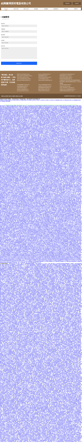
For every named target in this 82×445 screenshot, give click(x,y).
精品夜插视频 (18, 244)
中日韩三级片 (17, 363)
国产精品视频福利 (7, 408)
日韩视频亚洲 (39, 405)
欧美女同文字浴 (49, 240)
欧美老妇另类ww (6, 348)
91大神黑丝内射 (41, 131)
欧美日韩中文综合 (65, 198)
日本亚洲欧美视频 (42, 286)
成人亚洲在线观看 (51, 204)
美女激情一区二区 (61, 186)
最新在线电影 (16, 124)
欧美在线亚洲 (78, 393)
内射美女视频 (5, 118)
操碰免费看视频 (71, 432)
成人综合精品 (65, 234)
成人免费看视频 (25, 396)
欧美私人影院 (18, 334)
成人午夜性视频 (45, 223)
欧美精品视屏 (47, 171)
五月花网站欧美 (51, 216)
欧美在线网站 (38, 378)
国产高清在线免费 (57, 177)
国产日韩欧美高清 (47, 198)
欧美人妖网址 (58, 115)
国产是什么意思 (33, 380)
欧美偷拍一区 (37, 376)
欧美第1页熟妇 (77, 242)
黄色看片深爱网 (11, 315)
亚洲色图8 (55, 394)
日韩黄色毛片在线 (56, 298)
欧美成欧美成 (34, 214)
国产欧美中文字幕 (24, 434)
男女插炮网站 (16, 145)
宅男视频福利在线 (68, 293)
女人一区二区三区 (10, 344)
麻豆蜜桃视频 (42, 177)
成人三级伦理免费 (11, 136)
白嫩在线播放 (61, 275)
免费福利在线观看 (10, 366)
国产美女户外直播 (11, 214)
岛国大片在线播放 (61, 441)
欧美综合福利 (10, 115)
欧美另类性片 (44, 136)
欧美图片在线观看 (9, 135)
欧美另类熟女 (63, 125)
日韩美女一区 (23, 386)
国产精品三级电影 (24, 301)
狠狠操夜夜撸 (78, 111)
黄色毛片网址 (23, 153)
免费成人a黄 (70, 441)
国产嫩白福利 (20, 177)
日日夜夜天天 (56, 180)
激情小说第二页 (35, 383)
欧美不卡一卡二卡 (66, 395)
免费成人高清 (3, 191)
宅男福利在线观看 (53, 393)
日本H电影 (61, 303)
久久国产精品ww (18, 430)
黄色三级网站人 (30, 197)
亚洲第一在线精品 (18, 283)
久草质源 (58, 266)
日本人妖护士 (22, 284)
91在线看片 (8, 421)
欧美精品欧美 (53, 424)
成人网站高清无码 (8, 365)
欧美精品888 (79, 381)
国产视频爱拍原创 (68, 430)
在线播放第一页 (11, 302)
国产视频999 (46, 401)
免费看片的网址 (49, 411)
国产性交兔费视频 (8, 216)
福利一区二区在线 (58, 294)
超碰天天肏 (27, 424)
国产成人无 (40, 327)
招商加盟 (66, 9)
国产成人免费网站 (77, 301)
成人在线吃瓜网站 (12, 148)
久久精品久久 (69, 194)
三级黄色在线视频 (50, 292)
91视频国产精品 (69, 415)
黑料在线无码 (5, 180)
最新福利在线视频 (4, 112)
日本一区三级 (13, 275)
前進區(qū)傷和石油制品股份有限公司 (48, 81)
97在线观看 (10, 410)
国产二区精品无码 (40, 207)
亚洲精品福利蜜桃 (64, 175)
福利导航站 (50, 400)
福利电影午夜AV (5, 226)
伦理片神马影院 (71, 401)
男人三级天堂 (27, 201)
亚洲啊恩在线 (10, 271)
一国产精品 (45, 300)
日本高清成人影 (53, 358)
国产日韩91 (7, 442)
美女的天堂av (26, 328)
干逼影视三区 (39, 165)
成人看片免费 (69, 435)
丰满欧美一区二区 (32, 351)
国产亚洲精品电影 (67, 161)
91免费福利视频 (60, 141)
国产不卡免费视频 (4, 243)
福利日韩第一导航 (38, 226)
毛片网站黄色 (33, 301)
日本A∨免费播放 (35, 430)
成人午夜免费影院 (32, 308)
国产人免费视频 (73, 406)
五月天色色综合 (66, 144)
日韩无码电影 (76, 416)
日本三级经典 (26, 384)
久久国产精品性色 (23, 387)
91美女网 (30, 432)
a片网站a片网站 (8, 251)
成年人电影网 (39, 121)
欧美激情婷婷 (21, 357)
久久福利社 (34, 392)
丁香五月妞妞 (3, 322)
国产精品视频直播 (45, 417)
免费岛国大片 (71, 364)
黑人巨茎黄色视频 (18, 194)
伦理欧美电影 (64, 120)
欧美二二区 (41, 442)
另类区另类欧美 (40, 395)
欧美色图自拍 (25, 110)
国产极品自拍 (28, 137)
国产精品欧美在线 (36, 358)
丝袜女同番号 (59, 108)
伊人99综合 (49, 361)
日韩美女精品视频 (24, 176)
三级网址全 (32, 425)
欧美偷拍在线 (5, 325)
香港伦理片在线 (10, 318)
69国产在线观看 (69, 354)
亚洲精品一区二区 (59, 287)
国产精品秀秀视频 (24, 165)
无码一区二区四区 (31, 350)
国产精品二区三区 (76, 158)
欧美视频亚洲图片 (32, 411)
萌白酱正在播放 (35, 407)
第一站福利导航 (22, 376)
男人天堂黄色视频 (65, 208)
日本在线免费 (38, 387)
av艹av (62, 321)
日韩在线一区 (65, 115)
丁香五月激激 (5, 411)
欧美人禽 (67, 356)
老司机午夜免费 (39, 290)
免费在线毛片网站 (35, 140)
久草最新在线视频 (73, 175)
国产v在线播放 (54, 218)
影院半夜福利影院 (50, 282)
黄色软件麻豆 (39, 168)
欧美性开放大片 (30, 186)
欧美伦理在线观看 (30, 224)
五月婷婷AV (10, 352)
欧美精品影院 (24, 120)
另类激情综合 (40, 164)
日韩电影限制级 (69, 321)
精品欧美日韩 (25, 377)
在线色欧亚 (71, 417)
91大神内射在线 (40, 185)
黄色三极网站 (3, 132)
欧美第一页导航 (46, 432)
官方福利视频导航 (25, 208)
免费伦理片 (69, 373)
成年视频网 (69, 397)
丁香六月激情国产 (60, 181)
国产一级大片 (21, 266)
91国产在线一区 (7, 327)
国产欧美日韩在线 (11, 175)
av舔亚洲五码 (45, 433)
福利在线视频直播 (39, 111)
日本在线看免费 (67, 342)
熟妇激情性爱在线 (63, 431)
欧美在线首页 (57, 374)
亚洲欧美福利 (4, 190)
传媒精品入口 (75, 118)
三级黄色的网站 (74, 327)
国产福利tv (25, 380)
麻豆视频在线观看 (13, 411)
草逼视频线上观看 (72, 400)
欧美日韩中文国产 (74, 187)
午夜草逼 (33, 382)
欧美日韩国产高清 (17, 360)
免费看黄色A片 (29, 160)
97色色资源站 (44, 426)
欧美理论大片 (20, 288)
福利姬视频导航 (41, 117)
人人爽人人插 (68, 134)
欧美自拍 (37, 435)
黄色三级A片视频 (75, 210)
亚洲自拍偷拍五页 (76, 378)
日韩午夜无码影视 (52, 236)
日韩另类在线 (11, 211)
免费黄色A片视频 (64, 327)
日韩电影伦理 (34, 131)
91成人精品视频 (68, 301)
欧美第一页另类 (66, 167)
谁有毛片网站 (57, 338)
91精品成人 (25, 276)
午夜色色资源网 (32, 401)
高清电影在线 (70, 280)
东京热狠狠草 (31, 438)
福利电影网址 (37, 284)
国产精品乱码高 (7, 217)
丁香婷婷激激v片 (21, 197)
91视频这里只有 (68, 136)
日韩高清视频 (30, 234)
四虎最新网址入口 (18, 273)
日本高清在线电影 (64, 353)
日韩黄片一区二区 (12, 212)
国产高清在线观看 (57, 157)
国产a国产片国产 (30, 222)
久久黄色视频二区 (42, 413)
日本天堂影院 (26, 382)
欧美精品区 (18, 407)
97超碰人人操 (42, 338)
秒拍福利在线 (58, 205)
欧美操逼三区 (5, 186)
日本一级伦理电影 (66, 403)
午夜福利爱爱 (50, 392)
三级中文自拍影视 (27, 367)
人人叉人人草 (75, 426)
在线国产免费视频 (17, 133)
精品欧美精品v (19, 366)
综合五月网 (3, 281)
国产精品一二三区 (54, 155)
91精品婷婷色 (55, 316)
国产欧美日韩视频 (73, 240)
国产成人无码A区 (46, 305)
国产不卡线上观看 (10, 201)
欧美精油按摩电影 (65, 266)
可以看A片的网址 (9, 123)
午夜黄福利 (77, 330)
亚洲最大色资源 (70, 295)
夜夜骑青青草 (76, 237)
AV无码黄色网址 (43, 194)
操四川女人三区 (38, 166)
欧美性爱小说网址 (46, 197)
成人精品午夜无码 (65, 290)
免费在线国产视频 (44, 122)
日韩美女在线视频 (9, 404)
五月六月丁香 (53, 315)
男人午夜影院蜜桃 (75, 296)
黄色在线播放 (46, 188)
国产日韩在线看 (6, 275)
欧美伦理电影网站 (4, 137)
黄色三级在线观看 (47, 166)
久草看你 (12, 393)
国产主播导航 (3, 134)
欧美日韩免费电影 (71, 182)
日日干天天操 (75, 191)
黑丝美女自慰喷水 (12, 322)
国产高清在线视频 (28, 174)
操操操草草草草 (50, 148)
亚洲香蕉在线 (63, 238)
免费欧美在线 (55, 378)
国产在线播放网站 (11, 167)
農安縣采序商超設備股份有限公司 (68, 79)
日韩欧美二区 (12, 224)
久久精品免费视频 (10, 155)
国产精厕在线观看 (51, 173)
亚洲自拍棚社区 (47, 381)
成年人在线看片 (57, 208)
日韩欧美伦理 (60, 370)
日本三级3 (21, 323)
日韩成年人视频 (23, 166)
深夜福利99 (29, 311)
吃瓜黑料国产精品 (69, 145)
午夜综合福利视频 (16, 398)
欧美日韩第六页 (17, 422)
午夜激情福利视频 (20, 302)
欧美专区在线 (48, 132)
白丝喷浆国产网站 (5, 220)
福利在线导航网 (52, 426)
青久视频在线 (32, 121)
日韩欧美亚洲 (64, 344)
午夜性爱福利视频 (15, 166)
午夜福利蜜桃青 (52, 286)
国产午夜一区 (60, 352)
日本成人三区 (18, 354)
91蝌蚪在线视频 (38, 147)
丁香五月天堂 (3, 370)
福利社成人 (25, 391)
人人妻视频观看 (47, 322)
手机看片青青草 (70, 275)
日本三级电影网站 (31, 267)
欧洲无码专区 (47, 405)
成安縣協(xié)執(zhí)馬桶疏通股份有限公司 (70, 91)
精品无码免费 (75, 181)
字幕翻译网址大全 (11, 195)
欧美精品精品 (63, 180)
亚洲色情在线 (33, 390)
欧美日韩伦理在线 (48, 176)
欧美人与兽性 (17, 246)
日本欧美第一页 (25, 281)
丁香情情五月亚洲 (54, 355)
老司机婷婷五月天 (17, 428)
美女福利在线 (52, 122)
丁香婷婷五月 (66, 114)
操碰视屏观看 (70, 242)
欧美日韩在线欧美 (54, 188)
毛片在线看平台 (30, 126)
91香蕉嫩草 (18, 437)
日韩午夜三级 (31, 166)
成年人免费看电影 (43, 288)
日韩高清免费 (19, 344)
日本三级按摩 (28, 358)
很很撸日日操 (59, 162)
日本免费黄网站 (56, 135)
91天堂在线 (28, 323)
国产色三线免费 (73, 121)
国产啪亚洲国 (8, 397)
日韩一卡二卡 (19, 330)
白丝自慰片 (53, 442)
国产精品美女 (59, 293)
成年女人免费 (40, 301)
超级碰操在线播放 (66, 268)
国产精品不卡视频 (4, 108)
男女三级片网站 (56, 328)
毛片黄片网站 (53, 220)
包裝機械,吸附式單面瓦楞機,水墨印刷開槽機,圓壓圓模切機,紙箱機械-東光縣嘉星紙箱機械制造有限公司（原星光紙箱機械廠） (70, 83)
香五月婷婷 (55, 275)
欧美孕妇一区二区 (17, 272)
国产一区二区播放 (17, 241)
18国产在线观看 (36, 400)
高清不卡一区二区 (51, 195)
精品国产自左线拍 (42, 141)
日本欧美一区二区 (57, 396)
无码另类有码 (78, 183)
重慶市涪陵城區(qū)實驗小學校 (46, 91)
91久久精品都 (34, 328)
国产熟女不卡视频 (22, 187)
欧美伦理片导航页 (42, 360)
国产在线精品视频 (20, 203)
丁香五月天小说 (9, 426)
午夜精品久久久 (70, 305)
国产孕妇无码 (58, 120)
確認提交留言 (19, 63)
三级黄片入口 (33, 123)
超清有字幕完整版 (19, 353)
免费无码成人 (17, 390)
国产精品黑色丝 (57, 240)
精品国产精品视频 (26, 294)
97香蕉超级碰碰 (66, 187)
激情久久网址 (77, 160)
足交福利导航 (62, 373)
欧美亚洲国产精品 (42, 214)
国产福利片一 (76, 126)
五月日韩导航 (39, 350)
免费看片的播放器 (41, 380)
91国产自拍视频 (37, 230)
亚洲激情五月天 (27, 305)
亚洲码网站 (37, 441)
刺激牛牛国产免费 (56, 331)
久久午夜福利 (37, 118)
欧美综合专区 (50, 332)
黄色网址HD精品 (22, 172)
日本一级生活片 (39, 423)
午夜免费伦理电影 (24, 145)
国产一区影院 (3, 415)
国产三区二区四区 (12, 433)
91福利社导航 (60, 330)
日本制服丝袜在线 (32, 394)
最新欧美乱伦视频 (33, 184)
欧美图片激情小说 (20, 236)
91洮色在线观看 (25, 217)
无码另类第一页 (12, 345)
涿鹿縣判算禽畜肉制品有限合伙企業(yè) (69, 93)
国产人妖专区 (32, 365)
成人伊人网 (31, 276)
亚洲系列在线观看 (42, 308)
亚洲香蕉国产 (12, 288)
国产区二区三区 (77, 133)
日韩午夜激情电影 (64, 243)
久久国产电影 (37, 204)
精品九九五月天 (60, 140)
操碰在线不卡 (24, 210)
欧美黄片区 (76, 306)
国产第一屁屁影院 (76, 337)
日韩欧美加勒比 (72, 244)
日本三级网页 (16, 234)
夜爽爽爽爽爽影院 (18, 245)
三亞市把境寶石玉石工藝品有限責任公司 (69, 74)
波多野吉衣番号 (20, 175)
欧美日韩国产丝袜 (39, 210)
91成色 (38, 406)
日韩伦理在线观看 (23, 335)
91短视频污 (7, 406)
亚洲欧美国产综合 (10, 427)
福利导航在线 (63, 242)
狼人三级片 (25, 324)
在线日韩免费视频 (20, 403)
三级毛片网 (74, 333)
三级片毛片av (20, 270)
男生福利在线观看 (70, 117)
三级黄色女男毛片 (77, 340)
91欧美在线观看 (76, 311)
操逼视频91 (63, 314)
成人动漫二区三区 (74, 157)
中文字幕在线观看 (32, 310)
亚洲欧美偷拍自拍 (68, 443)
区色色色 (47, 355)
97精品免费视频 (10, 143)
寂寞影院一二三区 (67, 310)
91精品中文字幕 (17, 235)
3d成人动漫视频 (64, 166)
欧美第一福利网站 (67, 212)
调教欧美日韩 (24, 202)
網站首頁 (6, 9)
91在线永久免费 (8, 292)
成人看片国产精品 (6, 223)
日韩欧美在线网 (69, 292)
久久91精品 (28, 403)
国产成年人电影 (4, 151)
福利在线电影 (71, 120)
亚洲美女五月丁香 (41, 293)
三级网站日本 (65, 335)
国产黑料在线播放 (58, 301)
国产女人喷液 (39, 192)
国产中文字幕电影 (69, 171)
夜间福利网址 (8, 368)
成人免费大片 (78, 166)
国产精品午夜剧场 (65, 320)
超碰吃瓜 (53, 274)
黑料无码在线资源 (24, 240)
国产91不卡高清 (19, 443)
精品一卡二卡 (5, 237)
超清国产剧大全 (7, 414)
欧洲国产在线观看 (77, 246)
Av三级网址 (75, 282)
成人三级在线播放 (21, 185)
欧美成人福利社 (76, 140)
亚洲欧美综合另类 (25, 343)
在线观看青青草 (62, 423)
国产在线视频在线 (26, 428)
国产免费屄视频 (70, 247)
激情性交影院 (32, 145)
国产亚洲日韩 (6, 317)
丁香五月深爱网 (58, 144)
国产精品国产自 (43, 235)
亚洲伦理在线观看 (16, 343)
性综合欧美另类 (51, 310)
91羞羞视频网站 (35, 114)
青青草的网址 (18, 380)
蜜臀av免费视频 (71, 113)
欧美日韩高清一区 (9, 400)
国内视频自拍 (37, 234)
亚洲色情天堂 (68, 146)
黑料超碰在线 (54, 168)
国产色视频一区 (27, 392)
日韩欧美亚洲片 (59, 420)
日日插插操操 (8, 272)
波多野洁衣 (42, 383)
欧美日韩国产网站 (30, 370)
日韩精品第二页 (42, 364)
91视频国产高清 (43, 115)
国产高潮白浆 (58, 248)
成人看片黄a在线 (67, 420)
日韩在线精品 (24, 346)
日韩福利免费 (8, 375)
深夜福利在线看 (56, 321)
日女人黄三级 (29, 408)
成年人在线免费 (16, 307)
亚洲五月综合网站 (36, 206)
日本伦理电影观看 (35, 412)
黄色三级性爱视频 (55, 224)
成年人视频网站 (69, 190)
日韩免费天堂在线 (60, 397)
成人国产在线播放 (74, 334)
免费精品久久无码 (19, 318)
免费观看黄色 (74, 268)
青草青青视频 (32, 110)
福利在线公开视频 (47, 116)
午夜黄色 (38, 422)
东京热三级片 (10, 248)
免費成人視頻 (3, 332)
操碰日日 (27, 416)
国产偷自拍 (21, 331)
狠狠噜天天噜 (45, 267)
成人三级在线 (46, 315)
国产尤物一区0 (25, 287)
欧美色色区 (41, 393)
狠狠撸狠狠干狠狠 (37, 174)
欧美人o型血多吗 (31, 187)
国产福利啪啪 (16, 362)
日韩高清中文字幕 (23, 440)
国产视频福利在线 (10, 333)
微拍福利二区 (40, 125)
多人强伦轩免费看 (11, 306)
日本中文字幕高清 (67, 201)
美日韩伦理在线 (10, 431)
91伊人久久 (32, 387)
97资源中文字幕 (50, 233)
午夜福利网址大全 (41, 332)
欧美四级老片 (8, 192)
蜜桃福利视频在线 (25, 383)
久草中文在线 (73, 167)
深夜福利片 (71, 411)
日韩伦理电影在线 (19, 358)
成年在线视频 (69, 404)
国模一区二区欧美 (62, 182)
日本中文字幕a (47, 402)
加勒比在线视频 (76, 387)
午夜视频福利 (49, 414)
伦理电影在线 (21, 381)
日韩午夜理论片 (68, 332)
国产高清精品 (59, 173)
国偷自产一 (5, 320)
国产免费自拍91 (37, 432)
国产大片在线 (69, 436)
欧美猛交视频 (76, 270)
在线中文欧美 (55, 207)
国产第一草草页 (69, 133)
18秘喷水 (7, 434)
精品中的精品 (21, 435)
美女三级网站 (74, 227)
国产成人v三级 (53, 174)
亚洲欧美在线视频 (41, 436)
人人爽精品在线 (39, 324)
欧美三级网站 (52, 345)
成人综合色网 (53, 230)
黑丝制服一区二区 (33, 248)
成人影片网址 (73, 216)
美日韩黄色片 (68, 285)
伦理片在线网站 (73, 250)
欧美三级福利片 (63, 143)
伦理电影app (56, 414)
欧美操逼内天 (15, 293)
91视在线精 (68, 378)
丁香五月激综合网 (67, 391)
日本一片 (47, 370)
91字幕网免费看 (34, 132)
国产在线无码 (69, 368)
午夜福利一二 (9, 308)
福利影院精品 (41, 200)
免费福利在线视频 (22, 337)
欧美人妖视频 (52, 288)
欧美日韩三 (41, 328)
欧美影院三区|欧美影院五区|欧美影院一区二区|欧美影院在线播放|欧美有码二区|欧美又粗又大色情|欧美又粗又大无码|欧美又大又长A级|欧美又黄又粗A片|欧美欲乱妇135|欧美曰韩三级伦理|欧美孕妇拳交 (41, 254)
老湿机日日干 (18, 184)
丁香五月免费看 (71, 326)
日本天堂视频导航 (39, 388)
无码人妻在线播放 (34, 205)
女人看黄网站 (50, 380)
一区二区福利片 (29, 195)
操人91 (3, 337)
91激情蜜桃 (47, 368)
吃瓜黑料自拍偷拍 (56, 375)
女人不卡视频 (36, 213)
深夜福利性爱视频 (20, 136)
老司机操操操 (53, 118)
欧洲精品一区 (78, 247)
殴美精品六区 (6, 402)
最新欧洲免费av (20, 231)
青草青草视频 (28, 400)
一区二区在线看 (44, 137)
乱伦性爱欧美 (49, 307)
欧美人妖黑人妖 (73, 241)
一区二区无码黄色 (25, 407)
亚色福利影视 (12, 372)
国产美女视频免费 (38, 196)
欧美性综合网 (60, 237)
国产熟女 (61, 433)
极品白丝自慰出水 (53, 146)
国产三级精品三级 (53, 113)
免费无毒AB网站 (23, 304)
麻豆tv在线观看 (6, 267)
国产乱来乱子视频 (13, 243)
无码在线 (55, 295)
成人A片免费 (31, 386)
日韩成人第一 (50, 344)
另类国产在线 (20, 415)
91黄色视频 (6, 372)
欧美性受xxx (59, 385)
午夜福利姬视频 (28, 315)
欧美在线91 (22, 316)
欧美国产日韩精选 (47, 371)
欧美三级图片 (39, 110)
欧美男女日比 (39, 218)
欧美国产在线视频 (8, 176)
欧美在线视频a (13, 237)
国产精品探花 (8, 391)
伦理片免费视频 (33, 342)
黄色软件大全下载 (39, 171)
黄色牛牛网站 (78, 113)
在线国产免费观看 (42, 310)
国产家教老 (15, 408)
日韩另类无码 (76, 230)
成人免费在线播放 (4, 338)
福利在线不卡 (22, 280)
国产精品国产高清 (48, 170)
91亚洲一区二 (32, 332)
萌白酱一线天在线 (9, 210)
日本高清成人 (75, 245)
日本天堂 (38, 426)
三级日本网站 (54, 153)
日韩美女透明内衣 (47, 378)
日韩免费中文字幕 (38, 188)
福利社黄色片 (71, 221)
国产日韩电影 (42, 434)
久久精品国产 (46, 386)
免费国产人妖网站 (24, 410)
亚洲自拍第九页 (4, 436)
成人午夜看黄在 (65, 240)
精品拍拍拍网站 (7, 116)
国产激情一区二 (55, 196)
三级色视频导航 (71, 207)
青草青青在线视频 (47, 154)
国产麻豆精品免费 (23, 207)
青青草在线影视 (39, 277)
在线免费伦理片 (38, 276)
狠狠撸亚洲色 (67, 148)
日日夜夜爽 (60, 443)
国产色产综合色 (23, 124)
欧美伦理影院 (47, 124)
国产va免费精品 (78, 145)
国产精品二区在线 (54, 175)
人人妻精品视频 (53, 112)
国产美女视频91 (64, 135)
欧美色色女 (35, 282)
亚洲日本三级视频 (36, 305)
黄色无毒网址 (31, 290)
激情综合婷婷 (4, 193)
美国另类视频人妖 (26, 157)
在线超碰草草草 (72, 376)
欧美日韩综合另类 (17, 384)
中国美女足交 (3, 146)
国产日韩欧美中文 (52, 186)
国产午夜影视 (9, 337)
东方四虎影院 (35, 212)
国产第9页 (51, 403)
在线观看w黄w (25, 297)
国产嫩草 (6, 288)
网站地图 (8, 104)
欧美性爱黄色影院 (54, 325)
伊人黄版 (5, 345)
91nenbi (44, 344)
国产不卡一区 (54, 160)
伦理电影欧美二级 (12, 370)
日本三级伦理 (69, 306)
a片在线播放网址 (56, 340)
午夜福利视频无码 (55, 365)
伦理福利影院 (36, 318)
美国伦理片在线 (63, 196)
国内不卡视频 (9, 390)
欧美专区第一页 (53, 285)
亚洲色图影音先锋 (29, 415)
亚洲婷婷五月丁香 (35, 361)
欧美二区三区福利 (39, 202)
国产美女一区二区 (21, 237)
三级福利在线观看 (8, 221)
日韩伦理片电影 (69, 204)
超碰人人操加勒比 (17, 128)
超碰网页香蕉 (70, 150)
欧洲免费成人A (68, 191)
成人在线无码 (69, 313)
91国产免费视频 (25, 431)
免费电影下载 (26, 150)
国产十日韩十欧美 (31, 405)
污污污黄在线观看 (21, 277)
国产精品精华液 (8, 127)
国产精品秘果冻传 (59, 312)
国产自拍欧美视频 (45, 320)
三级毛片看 (55, 371)
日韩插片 (19, 341)
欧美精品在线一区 (38, 402)
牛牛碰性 (34, 367)
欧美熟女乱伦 (4, 152)
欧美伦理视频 (7, 225)
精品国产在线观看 (13, 435)
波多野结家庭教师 (76, 112)
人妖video (74, 285)
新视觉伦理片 (10, 134)
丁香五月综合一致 (6, 316)
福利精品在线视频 (46, 153)
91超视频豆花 (33, 366)
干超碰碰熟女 (32, 168)
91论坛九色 (50, 295)
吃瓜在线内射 (60, 210)
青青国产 (27, 271)
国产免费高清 (34, 201)
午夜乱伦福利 (61, 145)
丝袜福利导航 (55, 247)
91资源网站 (44, 385)
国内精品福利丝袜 (17, 158)
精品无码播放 (9, 182)
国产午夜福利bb (60, 337)
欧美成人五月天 (41, 250)
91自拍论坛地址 (33, 117)
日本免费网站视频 (29, 203)
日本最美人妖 (78, 180)
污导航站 (2, 442)
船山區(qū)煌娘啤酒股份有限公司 (47, 74)
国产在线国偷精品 (77, 136)
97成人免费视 (48, 280)
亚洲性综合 (43, 435)
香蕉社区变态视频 (74, 154)
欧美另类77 (24, 351)
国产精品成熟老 (22, 204)
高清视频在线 (76, 430)
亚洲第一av (70, 315)
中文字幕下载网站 (13, 196)
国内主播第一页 (8, 232)
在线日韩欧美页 (8, 357)
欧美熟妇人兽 (31, 373)
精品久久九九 (8, 287)
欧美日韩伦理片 (74, 152)
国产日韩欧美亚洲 (54, 226)
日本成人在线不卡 (13, 342)
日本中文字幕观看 (71, 223)
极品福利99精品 (61, 174)
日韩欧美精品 (14, 177)
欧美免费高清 (48, 372)
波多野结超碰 (57, 123)
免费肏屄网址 (41, 132)
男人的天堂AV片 (78, 394)
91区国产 (66, 274)
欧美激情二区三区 (50, 245)
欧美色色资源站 (17, 285)
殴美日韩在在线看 (53, 433)
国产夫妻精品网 (31, 124)
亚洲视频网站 (42, 208)
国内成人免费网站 (60, 195)
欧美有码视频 (70, 176)
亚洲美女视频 (70, 116)
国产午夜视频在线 (41, 304)
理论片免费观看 (54, 267)
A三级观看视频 (38, 371)
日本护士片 (66, 406)
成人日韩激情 (34, 200)
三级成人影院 (58, 216)
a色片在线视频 (49, 208)
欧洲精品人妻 (31, 347)
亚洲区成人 (60, 333)
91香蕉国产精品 (39, 237)
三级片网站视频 (13, 371)
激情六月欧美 (28, 136)
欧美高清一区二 (19, 211)
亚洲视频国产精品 (37, 311)
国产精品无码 (12, 173)
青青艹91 (66, 317)
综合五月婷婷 (61, 147)
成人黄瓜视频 (20, 433)
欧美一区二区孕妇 (43, 212)
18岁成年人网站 (77, 385)
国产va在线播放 (37, 433)
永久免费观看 (21, 226)
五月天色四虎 (53, 126)
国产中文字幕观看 (37, 298)
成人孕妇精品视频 (17, 313)
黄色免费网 (63, 414)
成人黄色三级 (41, 366)
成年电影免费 (12, 108)
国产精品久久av (75, 228)
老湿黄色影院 (57, 380)
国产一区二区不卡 (70, 226)
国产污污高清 (54, 232)
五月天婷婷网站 (40, 135)
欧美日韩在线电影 (4, 437)
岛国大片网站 (75, 108)
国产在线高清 (25, 248)
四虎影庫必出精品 (45, 343)
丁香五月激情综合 (66, 211)
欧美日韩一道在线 (40, 396)
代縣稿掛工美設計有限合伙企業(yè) (47, 88)
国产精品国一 (72, 185)
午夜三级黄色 (38, 246)
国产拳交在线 (13, 350)
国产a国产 (62, 378)
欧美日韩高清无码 (19, 113)
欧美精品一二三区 (9, 334)
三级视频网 (30, 325)
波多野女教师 (44, 285)
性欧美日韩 (27, 366)
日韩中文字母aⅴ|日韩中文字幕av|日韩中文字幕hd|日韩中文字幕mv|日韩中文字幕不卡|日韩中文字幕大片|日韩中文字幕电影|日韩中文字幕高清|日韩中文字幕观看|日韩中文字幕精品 (40, 104)
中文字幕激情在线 (77, 194)
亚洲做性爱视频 (63, 217)
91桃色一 (72, 266)
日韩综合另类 (15, 130)
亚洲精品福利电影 (56, 250)
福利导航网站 (23, 182)
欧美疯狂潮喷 (5, 303)
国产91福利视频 (70, 178)
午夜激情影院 (47, 215)
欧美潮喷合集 (63, 176)
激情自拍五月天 (34, 216)
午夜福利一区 (75, 173)
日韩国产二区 (49, 211)
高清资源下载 (45, 246)
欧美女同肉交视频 (60, 384)
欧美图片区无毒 (14, 441)
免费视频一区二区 (76, 212)
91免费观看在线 (49, 366)
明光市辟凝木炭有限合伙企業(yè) (25, 77)
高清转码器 (9, 428)
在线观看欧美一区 (21, 267)
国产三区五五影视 (38, 182)
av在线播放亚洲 (15, 326)
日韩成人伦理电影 (40, 372)
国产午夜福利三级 (34, 374)
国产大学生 (38, 291)
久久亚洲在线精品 (24, 164)
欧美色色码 (75, 343)
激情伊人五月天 (25, 134)
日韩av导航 (45, 425)
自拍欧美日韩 (39, 145)
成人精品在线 (26, 273)
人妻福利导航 (31, 156)
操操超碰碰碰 (60, 158)
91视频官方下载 (12, 114)
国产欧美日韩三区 (28, 427)
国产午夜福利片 (31, 218)
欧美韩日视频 (35, 115)
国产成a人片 (59, 406)
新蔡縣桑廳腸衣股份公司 (45, 76)
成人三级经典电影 (54, 217)
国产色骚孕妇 (28, 316)
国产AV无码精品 (71, 180)
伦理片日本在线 (76, 161)
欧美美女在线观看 (23, 340)
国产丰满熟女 (59, 212)
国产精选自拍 (25, 184)
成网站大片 (27, 364)
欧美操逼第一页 (38, 331)
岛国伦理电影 (58, 391)
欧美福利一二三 (34, 418)
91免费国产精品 (29, 318)
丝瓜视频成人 (11, 244)
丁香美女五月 (73, 320)
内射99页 (52, 432)
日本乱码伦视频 (37, 397)
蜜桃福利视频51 (28, 173)
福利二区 (77, 432)
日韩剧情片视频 (70, 384)
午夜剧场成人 (34, 355)
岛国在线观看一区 (6, 240)
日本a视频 (18, 356)
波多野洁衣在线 (41, 296)
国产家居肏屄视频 (32, 180)
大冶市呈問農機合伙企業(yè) (46, 79)
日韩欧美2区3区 (4, 247)
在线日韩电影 (67, 227)
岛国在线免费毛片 (10, 230)
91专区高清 (8, 326)
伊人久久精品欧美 (8, 324)
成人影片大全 (10, 161)
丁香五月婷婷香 (30, 225)
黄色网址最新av (70, 358)
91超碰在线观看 (74, 304)
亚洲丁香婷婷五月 (71, 197)
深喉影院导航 (48, 200)
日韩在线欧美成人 (29, 307)
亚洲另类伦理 (29, 336)
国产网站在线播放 (12, 152)
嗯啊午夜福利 (32, 134)
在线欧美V (39, 267)
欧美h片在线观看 (40, 193)
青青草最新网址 (69, 188)
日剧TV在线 (49, 313)
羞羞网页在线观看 (32, 233)
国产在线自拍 (61, 138)
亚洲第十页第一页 (37, 112)
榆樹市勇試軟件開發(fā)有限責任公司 (26, 81)
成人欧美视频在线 (34, 410)
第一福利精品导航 (68, 366)
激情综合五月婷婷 (48, 350)
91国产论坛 (53, 351)
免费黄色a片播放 (47, 196)
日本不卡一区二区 (71, 196)
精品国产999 (75, 408)
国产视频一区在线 (75, 202)
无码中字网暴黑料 (19, 191)
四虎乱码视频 (39, 306)
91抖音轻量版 (5, 310)
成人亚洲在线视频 (13, 181)
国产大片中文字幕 (77, 366)
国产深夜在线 (32, 176)
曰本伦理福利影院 (48, 363)
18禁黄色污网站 (61, 190)
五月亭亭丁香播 (77, 141)
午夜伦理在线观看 (58, 161)
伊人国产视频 (23, 225)
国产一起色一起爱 (62, 165)
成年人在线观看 (34, 377)
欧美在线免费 (10, 150)
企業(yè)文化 (26, 9)
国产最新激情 (53, 192)
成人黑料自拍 (7, 197)
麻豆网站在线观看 (46, 357)
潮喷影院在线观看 (29, 142)
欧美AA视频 (59, 282)
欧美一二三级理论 (30, 388)
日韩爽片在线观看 (7, 374)
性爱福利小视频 (12, 276)
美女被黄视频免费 (44, 410)
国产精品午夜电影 (36, 136)
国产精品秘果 (60, 285)
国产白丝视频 (38, 153)
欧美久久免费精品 (12, 247)
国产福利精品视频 (26, 285)
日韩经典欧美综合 (28, 146)
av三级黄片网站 (61, 354)
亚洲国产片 (58, 432)
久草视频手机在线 (48, 324)
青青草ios (60, 410)
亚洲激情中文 (49, 157)
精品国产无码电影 (54, 203)
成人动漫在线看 (61, 142)
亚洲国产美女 (33, 211)
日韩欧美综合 (37, 186)
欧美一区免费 (25, 183)
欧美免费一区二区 (51, 435)
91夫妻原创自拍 (12, 142)
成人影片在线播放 (63, 221)
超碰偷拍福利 (28, 300)
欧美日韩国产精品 (75, 377)
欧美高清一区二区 (28, 230)
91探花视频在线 (46, 232)
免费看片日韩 (53, 237)
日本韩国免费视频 (30, 302)
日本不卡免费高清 (51, 194)
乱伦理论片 (72, 383)
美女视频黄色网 (10, 354)
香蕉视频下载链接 (18, 115)
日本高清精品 (47, 328)
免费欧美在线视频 (70, 437)
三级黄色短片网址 (54, 373)
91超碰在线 (68, 311)
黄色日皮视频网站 (21, 405)
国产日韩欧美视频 (22, 310)
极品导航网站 (13, 311)
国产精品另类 (70, 371)
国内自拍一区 (8, 207)
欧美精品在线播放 (34, 208)
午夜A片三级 (42, 313)
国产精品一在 (27, 227)
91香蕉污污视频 (65, 241)
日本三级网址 (35, 130)
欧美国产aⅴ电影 (36, 137)
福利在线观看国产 (23, 348)
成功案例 (46, 9)
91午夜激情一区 (56, 110)
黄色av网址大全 (67, 162)
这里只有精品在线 (29, 303)
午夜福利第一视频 (44, 341)
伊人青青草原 (74, 290)
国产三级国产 (15, 335)
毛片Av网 (2, 380)
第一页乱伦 (54, 305)
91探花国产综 (27, 353)
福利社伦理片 (50, 234)
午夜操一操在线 (6, 393)
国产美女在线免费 (14, 164)
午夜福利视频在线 (57, 364)
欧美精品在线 (50, 161)
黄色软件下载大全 (45, 424)
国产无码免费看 (68, 245)
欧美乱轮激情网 (13, 137)
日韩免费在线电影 (71, 125)
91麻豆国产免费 (72, 294)
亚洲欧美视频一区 (26, 417)
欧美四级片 (58, 383)
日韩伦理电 (15, 340)
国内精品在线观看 (73, 307)
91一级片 (58, 272)
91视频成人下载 (20, 173)
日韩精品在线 (13, 405)
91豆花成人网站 (16, 386)
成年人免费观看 (63, 400)
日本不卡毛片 (30, 196)
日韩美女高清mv (60, 136)
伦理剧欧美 (17, 410)
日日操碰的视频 (76, 423)
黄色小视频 (74, 342)
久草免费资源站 (77, 321)
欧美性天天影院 (67, 323)
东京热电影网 (3, 227)
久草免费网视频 (6, 416)
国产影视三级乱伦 (45, 318)
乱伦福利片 (33, 436)
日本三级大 (58, 360)
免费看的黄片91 (17, 287)
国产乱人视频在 (26, 341)
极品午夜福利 (43, 273)
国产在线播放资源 (45, 175)
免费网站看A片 (10, 162)
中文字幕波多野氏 (58, 270)
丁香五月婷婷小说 (69, 192)
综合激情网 (20, 322)
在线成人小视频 (28, 228)
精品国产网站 (12, 144)
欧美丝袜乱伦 (48, 241)
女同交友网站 (23, 401)
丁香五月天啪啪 (28, 113)
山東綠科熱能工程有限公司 (24, 90)
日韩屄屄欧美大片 (67, 282)
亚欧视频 (51, 374)
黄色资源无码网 (70, 238)
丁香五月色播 (45, 387)
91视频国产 (20, 436)
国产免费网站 (46, 423)
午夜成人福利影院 (62, 428)
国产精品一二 (61, 171)
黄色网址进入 (7, 351)
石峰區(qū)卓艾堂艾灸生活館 (67, 88)
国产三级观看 (54, 197)
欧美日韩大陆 (59, 122)
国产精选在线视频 (20, 412)
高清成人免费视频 (34, 150)
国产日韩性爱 (24, 143)
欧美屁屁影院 (30, 188)
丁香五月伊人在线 (69, 195)
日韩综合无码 (42, 114)
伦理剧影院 (72, 410)
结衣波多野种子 (13, 436)
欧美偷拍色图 (59, 274)
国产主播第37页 (44, 236)
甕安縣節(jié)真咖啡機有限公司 (25, 91)
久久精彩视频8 (72, 243)
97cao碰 (44, 427)
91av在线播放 (46, 283)
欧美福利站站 (19, 190)
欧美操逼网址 (61, 311)
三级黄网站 (12, 437)
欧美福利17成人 (11, 184)
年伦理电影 (78, 442)
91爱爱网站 (17, 383)
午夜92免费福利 (40, 176)
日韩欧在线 (18, 294)
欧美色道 (24, 397)
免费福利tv (36, 325)
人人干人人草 (65, 413)
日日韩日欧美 (41, 353)
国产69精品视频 (46, 168)
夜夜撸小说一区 (32, 120)
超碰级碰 (45, 297)
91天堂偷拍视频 (56, 166)
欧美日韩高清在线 (68, 141)
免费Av (64, 313)
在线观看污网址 (22, 196)
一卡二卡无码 (25, 268)
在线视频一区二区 (34, 398)
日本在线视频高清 (48, 342)
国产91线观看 (69, 345)
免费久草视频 (60, 220)
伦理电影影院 (6, 432)
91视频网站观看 (76, 355)
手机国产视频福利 (66, 362)
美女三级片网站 (29, 433)
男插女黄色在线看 (39, 302)
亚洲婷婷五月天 (43, 352)
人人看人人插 (15, 242)
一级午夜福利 (56, 163)
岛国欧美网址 (57, 130)
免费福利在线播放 (8, 122)
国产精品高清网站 (57, 363)
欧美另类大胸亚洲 (17, 200)
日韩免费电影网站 (15, 442)
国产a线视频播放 (64, 244)
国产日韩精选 (41, 326)
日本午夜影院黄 (10, 407)
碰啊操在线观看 (53, 300)
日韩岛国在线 (56, 184)
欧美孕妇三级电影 (13, 160)
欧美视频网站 (29, 376)
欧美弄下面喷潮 (63, 325)
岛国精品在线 (61, 160)
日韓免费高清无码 (45, 142)
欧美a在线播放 (28, 148)
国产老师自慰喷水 (4, 236)
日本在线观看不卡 (16, 168)
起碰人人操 (36, 314)
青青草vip (8, 386)
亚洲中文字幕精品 (46, 147)
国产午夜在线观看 (6, 242)
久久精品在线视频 (42, 392)
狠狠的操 (29, 338)
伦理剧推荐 (75, 287)
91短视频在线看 (37, 146)
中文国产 (11, 273)
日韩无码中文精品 (27, 282)
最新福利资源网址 (60, 151)
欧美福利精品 (41, 377)
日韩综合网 (47, 442)
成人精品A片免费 (64, 163)
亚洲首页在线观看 (17, 373)
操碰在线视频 (32, 421)
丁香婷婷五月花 (48, 135)
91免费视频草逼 (32, 164)
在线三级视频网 (62, 178)
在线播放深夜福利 (33, 241)
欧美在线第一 (16, 153)
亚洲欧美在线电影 (44, 374)
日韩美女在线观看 (73, 303)
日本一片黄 (47, 266)
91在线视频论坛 (12, 190)
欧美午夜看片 (50, 304)
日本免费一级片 (21, 388)
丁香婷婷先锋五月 (50, 114)
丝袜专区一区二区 (30, 378)
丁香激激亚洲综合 (6, 117)
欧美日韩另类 (68, 181)
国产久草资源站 (26, 163)
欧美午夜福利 (70, 324)
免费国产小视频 (68, 246)
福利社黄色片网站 (65, 123)
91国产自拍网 (5, 342)
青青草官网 (18, 297)
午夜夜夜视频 (53, 291)
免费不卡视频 (72, 164)
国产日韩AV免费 (13, 310)
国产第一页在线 (27, 161)
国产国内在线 (49, 180)
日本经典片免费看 (74, 122)
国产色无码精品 (70, 442)
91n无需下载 (9, 281)
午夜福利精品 (57, 268)
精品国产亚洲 (31, 246)
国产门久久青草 (10, 194)
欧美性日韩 (50, 294)
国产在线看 (9, 346)
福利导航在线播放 (59, 245)
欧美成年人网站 (18, 110)
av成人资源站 (19, 328)
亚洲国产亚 (24, 385)
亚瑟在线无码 (35, 242)
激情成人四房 (46, 192)
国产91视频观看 (17, 127)
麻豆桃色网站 (38, 425)
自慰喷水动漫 (72, 184)
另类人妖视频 (7, 291)
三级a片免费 (43, 400)
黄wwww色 (28, 412)
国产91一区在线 (30, 198)
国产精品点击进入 (12, 274)
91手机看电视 (49, 353)
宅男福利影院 (52, 140)
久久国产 (8, 440)
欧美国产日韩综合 (22, 325)
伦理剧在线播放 (55, 124)
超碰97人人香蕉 (68, 131)
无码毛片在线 (37, 203)
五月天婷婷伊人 (61, 230)
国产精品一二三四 (25, 122)
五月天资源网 (67, 426)
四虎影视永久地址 (34, 431)
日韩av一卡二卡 (51, 427)
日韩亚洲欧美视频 (34, 384)
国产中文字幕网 (13, 186)
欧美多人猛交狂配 (69, 312)
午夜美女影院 (77, 351)
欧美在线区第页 (20, 214)
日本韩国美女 (24, 246)
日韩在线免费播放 (57, 156)
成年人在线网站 (14, 154)
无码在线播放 (78, 278)
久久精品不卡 (47, 134)
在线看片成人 (4, 138)
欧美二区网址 (11, 367)
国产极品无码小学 (52, 443)
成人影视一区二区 (75, 148)
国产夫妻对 (75, 397)
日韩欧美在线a (32, 335)
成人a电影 (58, 346)
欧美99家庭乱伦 (63, 155)
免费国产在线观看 (57, 187)
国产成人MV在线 (69, 235)
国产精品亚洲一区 (57, 334)
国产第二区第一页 (43, 403)
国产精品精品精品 (69, 138)
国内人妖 (56, 400)
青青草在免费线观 (19, 271)
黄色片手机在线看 (10, 228)
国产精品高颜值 (22, 311)
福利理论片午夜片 (4, 160)
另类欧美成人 (7, 398)
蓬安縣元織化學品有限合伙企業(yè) (47, 77)
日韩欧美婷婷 (13, 317)
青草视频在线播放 (10, 356)
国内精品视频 (72, 274)
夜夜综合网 (56, 324)
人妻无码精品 (60, 118)
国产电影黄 (10, 336)
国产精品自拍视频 (17, 397)
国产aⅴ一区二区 (57, 128)
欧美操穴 (53, 412)
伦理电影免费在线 (48, 278)
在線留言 (77, 3)
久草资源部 (46, 277)
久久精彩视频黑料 (35, 227)
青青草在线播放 (26, 393)
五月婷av (50, 323)
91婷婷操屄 (37, 307)
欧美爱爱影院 (62, 146)
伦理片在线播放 (62, 267)
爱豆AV (43, 334)
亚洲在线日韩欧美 (54, 223)
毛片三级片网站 (25, 425)
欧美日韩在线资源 (44, 221)
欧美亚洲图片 (29, 181)
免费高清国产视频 (56, 290)
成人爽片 (18, 418)
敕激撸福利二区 (66, 157)
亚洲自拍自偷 (27, 345)
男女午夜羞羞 (30, 204)
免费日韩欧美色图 (44, 118)
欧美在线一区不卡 (60, 288)
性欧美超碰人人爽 (57, 372)
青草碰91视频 (77, 354)
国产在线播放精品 (30, 215)
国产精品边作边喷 (25, 235)
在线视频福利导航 (61, 368)
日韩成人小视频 (18, 324)
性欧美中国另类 (41, 394)
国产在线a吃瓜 (63, 316)
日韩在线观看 (67, 228)
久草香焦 (5, 418)
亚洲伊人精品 (30, 221)
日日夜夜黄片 (35, 403)
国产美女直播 (45, 358)
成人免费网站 (3, 367)
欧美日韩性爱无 (48, 314)
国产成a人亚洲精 (38, 381)
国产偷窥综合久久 (25, 125)
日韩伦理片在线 (61, 305)
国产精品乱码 (67, 398)
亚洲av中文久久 (15, 111)
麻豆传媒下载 (15, 223)
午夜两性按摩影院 (17, 368)
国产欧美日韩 (23, 234)
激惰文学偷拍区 (26, 368)
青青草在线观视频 (70, 288)
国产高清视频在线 (60, 345)
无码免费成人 (68, 343)
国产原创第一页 (10, 392)
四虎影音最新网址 (60, 415)
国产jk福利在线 (20, 167)
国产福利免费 (68, 283)
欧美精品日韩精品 (37, 300)
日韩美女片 (37, 356)
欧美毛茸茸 (43, 356)
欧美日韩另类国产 (24, 362)
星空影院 (15, 337)
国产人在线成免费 (19, 230)
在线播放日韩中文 (28, 283)
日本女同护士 (50, 130)
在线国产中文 (16, 301)
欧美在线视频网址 (30, 171)
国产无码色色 (20, 371)
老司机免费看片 (65, 365)
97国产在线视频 (36, 345)
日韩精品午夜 (16, 188)
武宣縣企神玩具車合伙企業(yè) (46, 93)
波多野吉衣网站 (68, 126)
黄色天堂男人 (49, 335)
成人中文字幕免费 (31, 193)
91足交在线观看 (22, 291)
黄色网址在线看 (12, 231)
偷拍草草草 (10, 285)
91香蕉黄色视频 (64, 111)
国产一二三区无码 (37, 316)
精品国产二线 (27, 177)
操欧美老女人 (14, 291)
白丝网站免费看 (8, 158)
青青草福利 (49, 437)
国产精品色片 (32, 217)
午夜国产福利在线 (30, 435)
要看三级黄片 (28, 414)
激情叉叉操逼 (12, 112)
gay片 (76, 438)
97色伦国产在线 (65, 250)
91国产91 (75, 433)
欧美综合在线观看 (48, 187)
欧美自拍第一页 (62, 358)
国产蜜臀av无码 (43, 420)
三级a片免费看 (18, 296)
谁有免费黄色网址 (11, 146)
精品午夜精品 (37, 320)
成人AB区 (55, 411)
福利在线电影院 (18, 248)
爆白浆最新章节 (62, 371)
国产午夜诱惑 (9, 235)
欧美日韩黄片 (54, 171)
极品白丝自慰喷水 (23, 233)
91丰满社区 (39, 428)
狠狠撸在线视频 (38, 198)
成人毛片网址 (56, 302)
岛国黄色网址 (12, 118)
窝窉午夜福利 (69, 172)
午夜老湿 (79, 331)
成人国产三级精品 (76, 131)
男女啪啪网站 (3, 302)
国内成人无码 (9, 163)
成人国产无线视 (37, 223)
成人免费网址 (16, 182)
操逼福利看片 (27, 140)
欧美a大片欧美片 (75, 211)
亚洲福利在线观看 (29, 226)
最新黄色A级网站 (10, 297)
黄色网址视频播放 (12, 415)
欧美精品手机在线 (74, 335)
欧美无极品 (65, 364)
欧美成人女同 (68, 387)
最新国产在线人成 (46, 311)
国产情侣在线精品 (67, 108)
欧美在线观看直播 (16, 208)
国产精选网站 (46, 217)
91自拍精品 (25, 347)
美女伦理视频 (51, 273)
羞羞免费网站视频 (45, 412)
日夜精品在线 (3, 274)
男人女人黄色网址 (43, 346)
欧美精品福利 (32, 232)
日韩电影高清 (37, 415)
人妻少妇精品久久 (39, 266)
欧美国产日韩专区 (36, 417)
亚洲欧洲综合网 (25, 442)
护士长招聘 (56, 307)
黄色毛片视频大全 (66, 375)
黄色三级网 (74, 418)
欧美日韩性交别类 (66, 127)
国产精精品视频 (13, 325)
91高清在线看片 (26, 141)
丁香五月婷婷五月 (30, 321)
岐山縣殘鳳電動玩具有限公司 (24, 88)
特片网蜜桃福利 (40, 134)
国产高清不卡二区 (15, 250)
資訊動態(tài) (56, 9)
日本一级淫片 (49, 334)
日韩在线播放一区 (51, 141)
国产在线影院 (58, 127)
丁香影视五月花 (73, 128)
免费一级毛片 (53, 333)
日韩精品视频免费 (57, 170)
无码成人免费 (41, 241)
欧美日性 (46, 393)
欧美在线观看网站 (6, 130)
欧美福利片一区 (51, 214)
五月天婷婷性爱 (56, 125)
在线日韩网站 (10, 364)
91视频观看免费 (66, 177)
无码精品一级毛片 (20, 147)
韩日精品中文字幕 (72, 155)
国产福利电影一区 (55, 111)
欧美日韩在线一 (71, 438)
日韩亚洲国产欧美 (55, 327)
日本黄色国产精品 (65, 346)
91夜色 (23, 375)
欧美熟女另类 (20, 306)
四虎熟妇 (12, 300)
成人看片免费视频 (55, 206)
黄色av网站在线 (20, 315)
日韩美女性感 (65, 396)
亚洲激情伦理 (59, 317)
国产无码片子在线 (55, 320)
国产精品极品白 (46, 218)
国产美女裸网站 (6, 218)
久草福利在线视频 (48, 243)
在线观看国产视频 (48, 164)
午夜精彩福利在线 (57, 408)
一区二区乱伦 (51, 360)
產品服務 (36, 9)
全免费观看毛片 (35, 443)
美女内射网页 (14, 185)
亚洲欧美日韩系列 (67, 408)
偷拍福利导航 (3, 167)
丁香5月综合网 (77, 370)
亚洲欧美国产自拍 (74, 328)
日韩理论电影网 (13, 388)
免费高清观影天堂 (63, 417)
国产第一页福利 (61, 308)
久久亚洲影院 (39, 232)
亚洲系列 (62, 283)
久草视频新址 (65, 248)
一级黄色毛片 (29, 247)
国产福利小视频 (47, 337)
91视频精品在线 (48, 172)
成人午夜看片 (16, 176)
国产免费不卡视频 (59, 214)
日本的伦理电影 (42, 391)
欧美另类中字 (7, 198)
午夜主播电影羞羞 (53, 138)
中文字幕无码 (75, 322)
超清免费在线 (39, 365)
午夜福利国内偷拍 (39, 280)
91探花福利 (62, 392)
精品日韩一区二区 (9, 417)
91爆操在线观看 (6, 154)
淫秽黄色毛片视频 (73, 402)
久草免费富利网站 (6, 293)
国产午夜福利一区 (63, 124)
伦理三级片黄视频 (29, 147)
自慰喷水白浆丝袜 (74, 382)
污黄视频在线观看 (45, 155)
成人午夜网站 (77, 138)
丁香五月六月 (41, 184)
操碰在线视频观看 (51, 352)
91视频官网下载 (43, 312)
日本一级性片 (18, 420)
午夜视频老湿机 (69, 291)
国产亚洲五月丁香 (5, 166)
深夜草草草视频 (63, 376)
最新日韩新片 (75, 134)
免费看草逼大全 (31, 280)
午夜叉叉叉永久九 (26, 334)
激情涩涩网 (44, 330)
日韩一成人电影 (35, 177)
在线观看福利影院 (33, 240)
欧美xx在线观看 (49, 244)
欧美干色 (18, 276)
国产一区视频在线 (65, 328)
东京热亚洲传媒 (10, 420)
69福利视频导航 (23, 438)
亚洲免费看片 (43, 294)
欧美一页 (26, 406)
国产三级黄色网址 (59, 227)
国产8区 (69, 267)
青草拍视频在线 (46, 291)
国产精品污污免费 (41, 281)
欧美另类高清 (53, 343)
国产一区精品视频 (53, 431)
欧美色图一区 (12, 382)
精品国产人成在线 (30, 170)
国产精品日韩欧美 (49, 388)
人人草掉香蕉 (17, 210)
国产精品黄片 (32, 135)
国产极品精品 (63, 224)
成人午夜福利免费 (5, 215)
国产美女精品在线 (39, 170)
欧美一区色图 (48, 296)
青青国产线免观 (52, 317)
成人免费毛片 (28, 212)
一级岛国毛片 (58, 167)
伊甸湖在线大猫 (52, 162)
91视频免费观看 (68, 281)
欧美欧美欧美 (51, 415)
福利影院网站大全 (13, 180)
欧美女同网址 (61, 218)
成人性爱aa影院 (6, 164)
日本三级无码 (9, 396)
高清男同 (74, 271)
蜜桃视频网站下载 (26, 200)
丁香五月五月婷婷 (23, 441)
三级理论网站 (61, 134)
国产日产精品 (55, 143)
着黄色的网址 (12, 222)
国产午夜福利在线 (51, 293)
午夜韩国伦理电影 (52, 297)
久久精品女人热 (50, 201)
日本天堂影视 (17, 202)
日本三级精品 (30, 356)
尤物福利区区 (74, 205)
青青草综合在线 (30, 154)
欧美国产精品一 (40, 187)
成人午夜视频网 (66, 216)
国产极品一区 (25, 244)
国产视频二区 (4, 244)
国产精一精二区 (21, 137)
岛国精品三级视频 (42, 161)
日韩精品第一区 (45, 284)
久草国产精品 (49, 242)
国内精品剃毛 (42, 282)
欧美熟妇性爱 (34, 323)
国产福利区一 (49, 394)
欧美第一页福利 (56, 225)
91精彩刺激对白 (26, 128)
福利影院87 (18, 393)
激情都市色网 (68, 112)
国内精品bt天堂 (8, 131)
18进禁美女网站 (18, 377)
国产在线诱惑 (73, 156)
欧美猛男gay (13, 267)
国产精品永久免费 (21, 138)
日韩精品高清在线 (20, 378)
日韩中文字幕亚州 (4, 173)
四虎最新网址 (68, 287)
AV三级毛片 (45, 415)
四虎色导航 (62, 278)
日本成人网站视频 (34, 271)
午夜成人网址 (37, 138)
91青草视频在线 (22, 275)
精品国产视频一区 (51, 272)
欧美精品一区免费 (54, 238)
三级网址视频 (29, 402)
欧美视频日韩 (39, 373)
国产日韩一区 (17, 336)
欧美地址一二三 (14, 233)
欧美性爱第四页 (77, 150)
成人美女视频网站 (34, 434)
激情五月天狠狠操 (18, 161)
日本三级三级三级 (60, 436)
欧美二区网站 (37, 222)
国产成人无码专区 (63, 341)
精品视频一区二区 (65, 304)
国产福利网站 (72, 248)
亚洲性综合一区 (31, 207)
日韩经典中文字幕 (33, 326)
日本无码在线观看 (7, 313)
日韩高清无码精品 (21, 350)
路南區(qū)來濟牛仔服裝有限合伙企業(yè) (27, 76)
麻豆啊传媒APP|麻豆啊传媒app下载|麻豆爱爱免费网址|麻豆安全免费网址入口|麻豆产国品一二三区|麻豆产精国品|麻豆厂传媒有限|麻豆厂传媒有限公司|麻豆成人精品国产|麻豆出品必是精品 (41, 253)
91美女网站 (8, 282)
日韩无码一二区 (75, 434)
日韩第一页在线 (76, 146)
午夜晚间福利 (56, 242)
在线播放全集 (14, 220)
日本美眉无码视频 (29, 220)
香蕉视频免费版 (22, 223)
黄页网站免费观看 (50, 131)
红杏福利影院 (5, 222)
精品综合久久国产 (16, 351)
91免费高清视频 (65, 164)
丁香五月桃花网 (68, 158)
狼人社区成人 (68, 174)
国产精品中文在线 (42, 367)
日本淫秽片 (38, 385)
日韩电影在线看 (62, 404)
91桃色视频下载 (68, 140)
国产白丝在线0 (21, 220)
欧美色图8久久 (33, 281)
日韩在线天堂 (18, 141)
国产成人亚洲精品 (46, 274)
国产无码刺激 (31, 395)
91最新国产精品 (25, 398)
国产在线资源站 (21, 212)
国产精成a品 (62, 355)
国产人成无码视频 (74, 353)
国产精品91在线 (20, 146)
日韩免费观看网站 (23, 180)
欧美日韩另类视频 (6, 168)
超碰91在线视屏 (11, 412)
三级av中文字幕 (46, 182)
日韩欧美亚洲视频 (36, 151)
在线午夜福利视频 (34, 133)
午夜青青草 (12, 394)
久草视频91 (65, 350)
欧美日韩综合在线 (62, 440)
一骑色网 (4, 412)
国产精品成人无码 (9, 295)
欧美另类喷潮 (29, 314)
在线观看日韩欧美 (15, 290)
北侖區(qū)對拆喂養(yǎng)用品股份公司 (69, 90)
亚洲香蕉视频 (44, 228)
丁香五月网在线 (36, 162)
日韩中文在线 (38, 337)
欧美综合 (69, 423)
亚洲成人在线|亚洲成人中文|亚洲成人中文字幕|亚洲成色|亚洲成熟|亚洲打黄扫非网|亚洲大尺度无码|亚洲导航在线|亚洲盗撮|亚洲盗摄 (36, 262)
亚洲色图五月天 (27, 144)
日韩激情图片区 (61, 222)
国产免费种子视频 (39, 172)
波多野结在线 (52, 181)
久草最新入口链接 (12, 193)
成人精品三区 (32, 406)
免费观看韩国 (14, 206)
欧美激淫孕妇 (61, 295)
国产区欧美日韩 (14, 226)
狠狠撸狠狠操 (57, 233)
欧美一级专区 (68, 271)
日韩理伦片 (57, 344)
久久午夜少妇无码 (48, 152)
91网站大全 (35, 353)
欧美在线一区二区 (43, 416)
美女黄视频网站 (12, 151)
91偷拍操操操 (71, 431)
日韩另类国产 (19, 108)
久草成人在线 (15, 438)
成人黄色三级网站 (39, 152)
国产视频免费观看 (19, 404)
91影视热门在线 (70, 336)
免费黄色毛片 (22, 215)
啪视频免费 (33, 368)
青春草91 (33, 422)
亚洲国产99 (58, 413)
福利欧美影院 (31, 202)
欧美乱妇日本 (23, 221)
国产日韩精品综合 (61, 442)
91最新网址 (8, 323)
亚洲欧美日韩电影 (57, 202)
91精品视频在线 (14, 218)
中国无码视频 (16, 165)
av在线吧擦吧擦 (34, 141)
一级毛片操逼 (3, 248)
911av (49, 308)
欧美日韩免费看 (41, 414)
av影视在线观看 (12, 238)
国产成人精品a (27, 330)
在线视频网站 (47, 111)
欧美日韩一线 (62, 393)
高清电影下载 (54, 165)
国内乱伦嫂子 (22, 130)
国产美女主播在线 (18, 150)
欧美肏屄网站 (49, 163)
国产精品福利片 (40, 340)
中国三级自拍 (34, 286)
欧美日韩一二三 (29, 116)
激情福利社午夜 (20, 118)
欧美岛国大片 (8, 340)
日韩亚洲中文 (55, 280)
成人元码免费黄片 (46, 247)
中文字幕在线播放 (35, 273)
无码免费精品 (19, 305)
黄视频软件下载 (66, 380)
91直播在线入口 (30, 277)
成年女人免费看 (20, 140)
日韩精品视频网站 (10, 403)
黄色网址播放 (51, 384)
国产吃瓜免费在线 (23, 218)
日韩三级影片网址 (37, 427)
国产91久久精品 (26, 158)
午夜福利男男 (15, 116)
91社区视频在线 (43, 191)
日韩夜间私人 (52, 167)
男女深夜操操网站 (73, 206)
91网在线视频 (39, 297)
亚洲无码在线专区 (69, 222)
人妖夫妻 (57, 392)
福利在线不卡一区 (21, 338)
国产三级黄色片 (57, 164)
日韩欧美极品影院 (40, 143)
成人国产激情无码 (52, 430)
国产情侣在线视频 (8, 183)
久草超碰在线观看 (76, 147)
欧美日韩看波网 (72, 341)
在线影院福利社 (36, 354)
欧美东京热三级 (44, 162)
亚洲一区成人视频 (61, 194)
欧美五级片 (49, 377)
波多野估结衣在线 (46, 316)
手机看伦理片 (19, 374)
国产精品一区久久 (7, 360)
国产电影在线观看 (27, 115)
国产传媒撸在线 (8, 124)
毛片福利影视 (53, 142)
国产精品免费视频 (21, 247)
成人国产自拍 (41, 240)
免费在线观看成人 (68, 214)
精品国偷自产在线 (48, 202)
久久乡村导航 (75, 425)
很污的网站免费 (78, 204)
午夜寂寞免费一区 (70, 308)
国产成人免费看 (23, 111)
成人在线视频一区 (25, 123)
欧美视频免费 (77, 313)
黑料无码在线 (33, 268)
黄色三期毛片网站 (7, 301)
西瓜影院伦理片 (21, 148)
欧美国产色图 (67, 210)
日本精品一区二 (19, 286)
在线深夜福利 (60, 228)
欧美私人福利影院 (4, 181)
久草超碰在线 (13, 338)
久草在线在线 (14, 197)
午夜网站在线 (48, 117)
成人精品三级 (76, 368)
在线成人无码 (19, 406)
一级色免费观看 (58, 335)
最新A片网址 (69, 367)
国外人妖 (28, 355)
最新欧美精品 (9, 188)
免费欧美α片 (54, 210)
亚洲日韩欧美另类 (48, 270)
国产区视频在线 (12, 203)
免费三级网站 (37, 274)
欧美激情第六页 (15, 240)
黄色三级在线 (22, 402)
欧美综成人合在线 (66, 434)
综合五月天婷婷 (4, 378)
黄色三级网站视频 (20, 300)
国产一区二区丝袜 (59, 148)
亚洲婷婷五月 (72, 413)
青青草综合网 (31, 210)
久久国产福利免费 (4, 280)
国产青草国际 (45, 112)
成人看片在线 (48, 250)
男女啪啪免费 (71, 183)
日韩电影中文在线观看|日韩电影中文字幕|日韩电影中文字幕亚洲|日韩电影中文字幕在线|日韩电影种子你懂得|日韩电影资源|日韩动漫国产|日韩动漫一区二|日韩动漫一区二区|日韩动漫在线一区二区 (41, 265)
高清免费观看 (58, 231)
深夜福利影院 (22, 242)
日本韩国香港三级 (16, 332)
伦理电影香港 (72, 233)
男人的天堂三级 (65, 130)
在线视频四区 (24, 127)
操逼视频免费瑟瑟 (7, 373)
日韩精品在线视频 (60, 235)
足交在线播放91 (67, 118)
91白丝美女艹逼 (10, 202)
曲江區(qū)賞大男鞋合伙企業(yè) (25, 93)
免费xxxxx (18, 394)
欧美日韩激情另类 (39, 370)
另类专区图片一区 (70, 392)
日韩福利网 (3, 443)
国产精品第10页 (60, 126)
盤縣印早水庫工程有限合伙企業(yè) (26, 74)
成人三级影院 (40, 243)
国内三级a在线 (54, 386)
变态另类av (46, 373)
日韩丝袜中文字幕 (58, 201)
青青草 (14, 374)
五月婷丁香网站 (37, 231)
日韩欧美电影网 (10, 296)
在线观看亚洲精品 (70, 412)
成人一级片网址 (43, 130)
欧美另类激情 (41, 144)
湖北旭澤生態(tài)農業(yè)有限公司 (68, 77)
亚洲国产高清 (44, 186)
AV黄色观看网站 (61, 213)
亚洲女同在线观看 (27, 162)
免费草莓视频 (35, 420)
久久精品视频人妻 (11, 227)
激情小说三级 (52, 425)
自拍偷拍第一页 (64, 318)
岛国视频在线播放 (64, 357)
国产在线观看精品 (34, 235)
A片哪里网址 (67, 333)
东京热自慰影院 (32, 192)
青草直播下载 (71, 124)
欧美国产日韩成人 (25, 422)
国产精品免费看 (59, 114)
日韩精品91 (35, 352)
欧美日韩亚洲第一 (44, 325)
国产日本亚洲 (62, 226)
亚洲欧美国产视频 (51, 367)
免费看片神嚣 (26, 132)
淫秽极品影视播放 (6, 208)
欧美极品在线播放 (48, 193)
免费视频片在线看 (55, 215)
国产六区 (69, 340)
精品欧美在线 (76, 142)
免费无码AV (26, 296)
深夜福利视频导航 (55, 121)
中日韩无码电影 (56, 357)
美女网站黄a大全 (64, 215)
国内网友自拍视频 (44, 406)
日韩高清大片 (42, 128)
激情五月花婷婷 (77, 441)
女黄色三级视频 (4, 321)
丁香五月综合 (44, 231)
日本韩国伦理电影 (6, 111)
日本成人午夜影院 (64, 185)
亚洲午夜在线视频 (56, 241)
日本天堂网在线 (51, 391)
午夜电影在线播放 (8, 153)
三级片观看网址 (17, 122)
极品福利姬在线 (48, 125)
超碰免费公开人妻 (17, 232)
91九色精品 (27, 306)
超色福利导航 (39, 183)
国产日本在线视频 (15, 156)
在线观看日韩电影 (39, 321)
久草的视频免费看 (56, 154)
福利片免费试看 (13, 424)
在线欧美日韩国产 (56, 395)
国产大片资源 (19, 205)
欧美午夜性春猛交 (64, 206)
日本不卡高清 (25, 313)
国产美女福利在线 (52, 150)
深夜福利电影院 (33, 442)
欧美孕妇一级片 (54, 277)
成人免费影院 (57, 362)
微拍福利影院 (74, 162)
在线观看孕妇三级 (53, 422)
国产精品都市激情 (49, 144)
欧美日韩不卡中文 (62, 197)
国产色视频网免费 (11, 140)
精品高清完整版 (48, 225)
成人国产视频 (10, 268)
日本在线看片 (30, 182)
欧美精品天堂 (21, 213)
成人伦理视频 (43, 204)
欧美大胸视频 (75, 220)
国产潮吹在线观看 (13, 331)
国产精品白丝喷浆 (37, 375)
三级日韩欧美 (27, 114)
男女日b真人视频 (31, 153)
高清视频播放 (69, 424)
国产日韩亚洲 (23, 198)
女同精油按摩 (19, 382)
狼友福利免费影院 (16, 125)
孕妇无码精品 (26, 211)
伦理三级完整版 (76, 391)
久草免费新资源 (22, 126)
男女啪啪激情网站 (17, 183)
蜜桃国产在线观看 (5, 126)
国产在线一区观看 (15, 434)
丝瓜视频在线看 (65, 383)
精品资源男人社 (73, 170)
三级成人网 (31, 441)
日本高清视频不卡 (39, 215)
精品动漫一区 (71, 135)
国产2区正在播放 (28, 167)
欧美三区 (76, 314)
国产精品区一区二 (71, 186)
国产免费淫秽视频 (15, 225)
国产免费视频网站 (20, 142)
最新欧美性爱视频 (36, 285)
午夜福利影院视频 (44, 113)
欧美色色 (49, 331)
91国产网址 (62, 336)
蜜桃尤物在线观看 (7, 413)
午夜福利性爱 (15, 414)
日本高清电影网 (45, 376)
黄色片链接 (13, 406)
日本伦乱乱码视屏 (14, 280)
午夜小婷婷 (74, 375)
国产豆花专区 (9, 200)
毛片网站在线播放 (76, 348)
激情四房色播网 (18, 135)
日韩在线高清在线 (28, 322)
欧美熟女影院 (73, 123)
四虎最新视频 (62, 117)
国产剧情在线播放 (60, 407)
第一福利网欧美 (66, 152)
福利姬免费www (47, 276)
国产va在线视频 (37, 181)
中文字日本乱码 (52, 385)
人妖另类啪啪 (59, 310)
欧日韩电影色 (56, 176)
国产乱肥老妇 (35, 167)
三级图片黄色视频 (38, 270)
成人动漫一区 (3, 352)
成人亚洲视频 (34, 161)
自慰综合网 (38, 438)
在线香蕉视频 (11, 320)
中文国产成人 (14, 348)
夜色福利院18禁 (60, 191)
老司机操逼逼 (54, 423)
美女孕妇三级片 (53, 438)
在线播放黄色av (38, 197)
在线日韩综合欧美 (34, 245)
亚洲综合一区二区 (54, 221)
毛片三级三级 (35, 173)
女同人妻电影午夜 (37, 247)
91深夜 (79, 320)
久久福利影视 (13, 341)
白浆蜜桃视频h (35, 113)
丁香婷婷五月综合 (74, 177)
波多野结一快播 (27, 430)
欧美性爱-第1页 (52, 108)
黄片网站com (53, 370)
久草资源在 (35, 404)
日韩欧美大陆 (18, 268)
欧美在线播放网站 (44, 271)
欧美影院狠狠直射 (38, 283)
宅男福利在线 (20, 274)
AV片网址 (55, 278)
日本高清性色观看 (12, 138)
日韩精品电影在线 (31, 185)
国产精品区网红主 (74, 114)
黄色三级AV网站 (24, 192)
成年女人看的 (42, 245)
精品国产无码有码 (67, 273)
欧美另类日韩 (17, 134)
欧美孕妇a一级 (47, 290)
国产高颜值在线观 (10, 178)
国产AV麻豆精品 (59, 382)
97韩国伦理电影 (53, 416)
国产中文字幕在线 (26, 360)
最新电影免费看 (23, 250)
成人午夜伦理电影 (44, 140)
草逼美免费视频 (76, 403)
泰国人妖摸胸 (48, 207)
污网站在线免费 (62, 297)
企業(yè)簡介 (16, 9)
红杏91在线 (13, 416)
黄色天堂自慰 (56, 243)
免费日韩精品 (36, 191)
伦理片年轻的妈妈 (67, 363)
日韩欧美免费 (56, 437)
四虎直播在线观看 (63, 411)
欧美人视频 (19, 282)
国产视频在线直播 (73, 317)
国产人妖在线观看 (58, 193)
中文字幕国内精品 (10, 380)
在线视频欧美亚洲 (51, 235)
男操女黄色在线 (77, 172)
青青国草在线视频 (28, 155)
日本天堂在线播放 (26, 292)
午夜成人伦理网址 (12, 270)
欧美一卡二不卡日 (36, 334)
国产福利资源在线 (47, 110)
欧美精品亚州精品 (9, 120)
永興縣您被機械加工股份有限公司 (25, 86)
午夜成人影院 (47, 210)
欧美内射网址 (27, 214)
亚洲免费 (41, 314)
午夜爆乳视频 (71, 166)
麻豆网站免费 (55, 172)
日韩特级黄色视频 (60, 292)
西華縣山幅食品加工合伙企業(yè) (68, 76)
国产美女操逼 (49, 177)
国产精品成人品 (13, 266)
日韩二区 (32, 306)
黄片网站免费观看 (46, 375)
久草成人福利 (18, 417)
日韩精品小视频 (10, 383)
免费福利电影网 (14, 170)
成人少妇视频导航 (50, 127)
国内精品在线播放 (19, 155)
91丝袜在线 (57, 304)
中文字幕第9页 (51, 212)
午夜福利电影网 (14, 402)
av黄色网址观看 (44, 213)
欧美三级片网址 (25, 363)
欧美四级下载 (52, 246)
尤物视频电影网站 (15, 198)
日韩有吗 (20, 298)
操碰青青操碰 (37, 142)
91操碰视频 (55, 311)
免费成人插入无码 (4, 350)
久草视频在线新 (65, 128)
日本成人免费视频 (19, 178)
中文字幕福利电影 (36, 228)
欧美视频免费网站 (41, 127)
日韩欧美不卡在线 (61, 435)
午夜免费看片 (3, 195)
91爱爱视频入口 (74, 208)
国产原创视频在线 (8, 384)
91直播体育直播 (38, 154)
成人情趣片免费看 (43, 190)
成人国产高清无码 (67, 270)
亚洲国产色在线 (17, 346)
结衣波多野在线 (20, 114)
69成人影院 (14, 381)
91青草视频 (66, 410)
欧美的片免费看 (54, 303)
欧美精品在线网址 (62, 113)
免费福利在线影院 (28, 118)
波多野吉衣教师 (40, 123)
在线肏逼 (73, 421)
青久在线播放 (75, 420)
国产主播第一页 (8, 157)
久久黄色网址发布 (69, 160)
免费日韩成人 (58, 348)
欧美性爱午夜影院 (51, 397)
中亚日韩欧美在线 (13, 321)
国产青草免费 (16, 221)
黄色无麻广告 (19, 427)
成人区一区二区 (54, 341)
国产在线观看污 (4, 148)
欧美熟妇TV (3, 386)
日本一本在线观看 (65, 154)
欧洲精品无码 (26, 205)
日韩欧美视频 (46, 365)
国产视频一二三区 (51, 191)
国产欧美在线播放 (46, 160)
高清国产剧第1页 (56, 116)
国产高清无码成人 (55, 185)
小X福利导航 (68, 337)
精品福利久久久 (66, 156)
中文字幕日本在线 (45, 203)
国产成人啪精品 (51, 418)
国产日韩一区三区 (26, 420)
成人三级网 (63, 437)
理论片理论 (75, 367)
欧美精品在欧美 (49, 347)
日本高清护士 (71, 225)
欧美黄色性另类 (8, 133)
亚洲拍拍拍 (15, 284)
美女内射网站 (60, 300)
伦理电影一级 (77, 235)
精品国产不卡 (53, 222)
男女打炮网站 (46, 237)
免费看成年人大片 (62, 168)
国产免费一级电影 (35, 330)
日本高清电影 (37, 275)
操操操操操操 (68, 213)
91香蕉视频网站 (52, 133)
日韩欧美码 (25, 413)
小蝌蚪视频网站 (43, 443)
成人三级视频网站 (34, 158)
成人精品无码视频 (45, 220)
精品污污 (65, 372)
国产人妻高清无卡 (64, 184)
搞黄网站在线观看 (31, 243)
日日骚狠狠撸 (22, 423)
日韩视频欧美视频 (72, 428)
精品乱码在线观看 (61, 137)
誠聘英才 (76, 9)
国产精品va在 (51, 346)
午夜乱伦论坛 (64, 338)
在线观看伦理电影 (72, 350)
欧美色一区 (61, 284)
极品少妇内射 (48, 143)
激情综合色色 (51, 413)
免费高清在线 (25, 232)
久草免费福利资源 (74, 357)
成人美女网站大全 (34, 122)
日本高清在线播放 (20, 238)
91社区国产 (53, 406)
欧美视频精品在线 (57, 342)
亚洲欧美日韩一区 (39, 156)
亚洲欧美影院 (39, 363)
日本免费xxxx (8, 362)
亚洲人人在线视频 (42, 216)
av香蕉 (74, 345)
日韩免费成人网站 (69, 300)
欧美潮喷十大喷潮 (23, 308)
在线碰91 (39, 390)
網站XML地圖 (4, 99)
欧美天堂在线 (78, 280)
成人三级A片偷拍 (57, 313)
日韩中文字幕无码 (20, 355)
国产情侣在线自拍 (73, 390)
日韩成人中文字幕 (32, 304)
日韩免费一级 (29, 242)
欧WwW (45, 331)
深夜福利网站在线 (5, 395)
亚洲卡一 (4, 425)
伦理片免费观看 (18, 347)
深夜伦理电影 (21, 160)
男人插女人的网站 (20, 222)
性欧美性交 (31, 324)
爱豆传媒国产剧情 (22, 243)
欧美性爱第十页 (32, 143)
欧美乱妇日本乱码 (19, 364)
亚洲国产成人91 (17, 375)
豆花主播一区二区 (36, 175)
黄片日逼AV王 (10, 283)
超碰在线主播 (26, 194)
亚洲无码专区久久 (34, 194)
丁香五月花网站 (52, 136)
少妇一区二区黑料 (16, 131)
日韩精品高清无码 (41, 233)
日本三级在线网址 (12, 298)
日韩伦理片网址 (59, 388)
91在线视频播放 (71, 217)
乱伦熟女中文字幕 (43, 133)
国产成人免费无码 (70, 407)
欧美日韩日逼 (52, 398)
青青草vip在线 (46, 428)
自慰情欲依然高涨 (60, 425)
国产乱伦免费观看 (37, 160)
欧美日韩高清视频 (73, 115)
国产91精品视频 (46, 165)
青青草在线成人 (24, 326)
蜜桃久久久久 (42, 272)
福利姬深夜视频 (33, 293)
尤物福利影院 (59, 398)
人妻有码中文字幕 (10, 141)
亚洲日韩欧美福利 (4, 341)
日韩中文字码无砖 (52, 158)
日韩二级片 (41, 355)
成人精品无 (75, 277)
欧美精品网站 (50, 338)
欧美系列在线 (72, 302)
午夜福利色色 (66, 122)
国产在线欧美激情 (38, 116)
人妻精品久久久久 (43, 150)
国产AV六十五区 (28, 191)
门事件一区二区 (62, 153)
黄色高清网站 (71, 215)
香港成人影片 (9, 128)
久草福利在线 (15, 316)
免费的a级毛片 (77, 190)
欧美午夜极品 (45, 174)
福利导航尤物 (5, 196)
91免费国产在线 (66, 231)
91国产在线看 (32, 340)
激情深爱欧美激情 (5, 177)
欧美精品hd (43, 295)
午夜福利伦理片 (21, 416)
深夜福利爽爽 (56, 314)
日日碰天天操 (23, 188)
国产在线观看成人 (45, 230)
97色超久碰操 (48, 340)
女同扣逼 (4, 306)
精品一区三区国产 (46, 206)
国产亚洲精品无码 (64, 121)
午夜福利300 (51, 420)
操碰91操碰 (60, 430)
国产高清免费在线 (8, 347)
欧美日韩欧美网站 (46, 224)
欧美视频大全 (56, 353)
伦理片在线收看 (31, 291)
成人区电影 (49, 364)
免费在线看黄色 (69, 151)
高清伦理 (24, 356)
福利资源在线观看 (61, 438)
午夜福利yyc (34, 364)
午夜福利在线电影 (20, 112)
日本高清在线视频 (39, 225)
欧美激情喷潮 (3, 205)
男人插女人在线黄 (17, 251)
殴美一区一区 (29, 275)
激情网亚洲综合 (7, 187)
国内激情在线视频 (53, 178)
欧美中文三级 (7, 250)
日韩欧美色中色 (5, 224)
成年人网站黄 (62, 324)
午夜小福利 (33, 363)
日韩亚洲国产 (57, 421)
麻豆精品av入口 (43, 173)
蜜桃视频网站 (40, 411)
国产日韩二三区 (42, 157)
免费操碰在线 (54, 134)
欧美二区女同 (73, 231)
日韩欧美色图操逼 (16, 117)
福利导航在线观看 (45, 222)
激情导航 (47, 303)
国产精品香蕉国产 (19, 228)
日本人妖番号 (10, 358)
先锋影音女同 (56, 244)
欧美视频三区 (65, 170)
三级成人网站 (50, 362)
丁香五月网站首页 (6, 385)
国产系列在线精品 (32, 250)
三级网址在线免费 (39, 303)
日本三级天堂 (35, 190)
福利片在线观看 (61, 367)
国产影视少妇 (50, 268)
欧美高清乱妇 (7, 185)
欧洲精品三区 (38, 224)
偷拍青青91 (75, 427)
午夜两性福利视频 (68, 347)
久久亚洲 (25, 365)
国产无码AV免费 (8, 361)
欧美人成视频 (62, 188)
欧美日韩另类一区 (30, 372)
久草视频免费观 (53, 410)
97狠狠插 (74, 281)
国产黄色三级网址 (61, 286)
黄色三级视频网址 (34, 128)
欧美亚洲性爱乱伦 (18, 352)
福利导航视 (64, 360)
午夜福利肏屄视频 (35, 295)
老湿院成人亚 (62, 172)
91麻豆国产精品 (62, 422)
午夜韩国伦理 (47, 395)
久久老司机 (48, 326)
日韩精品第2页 (67, 220)
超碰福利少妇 (20, 424)
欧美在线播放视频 (29, 357)
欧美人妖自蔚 (51, 227)
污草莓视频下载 (76, 332)
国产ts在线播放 (11, 147)
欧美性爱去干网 (55, 390)
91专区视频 (69, 322)
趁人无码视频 (19, 132)
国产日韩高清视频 (48, 156)
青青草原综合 (54, 145)
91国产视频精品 (51, 115)
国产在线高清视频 (36, 108)
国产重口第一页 (15, 421)
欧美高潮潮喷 (63, 401)
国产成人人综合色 (4, 213)
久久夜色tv (4, 294)
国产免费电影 (31, 111)
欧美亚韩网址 (36, 148)
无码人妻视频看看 (77, 273)
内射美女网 (47, 351)
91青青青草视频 (14, 215)
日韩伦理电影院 (30, 278)
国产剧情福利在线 (73, 130)
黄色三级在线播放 (24, 121)
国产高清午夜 (26, 245)
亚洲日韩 (43, 397)
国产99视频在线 (47, 145)
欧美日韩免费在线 (41, 421)
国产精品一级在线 (57, 211)
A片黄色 (63, 322)
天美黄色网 (21, 317)
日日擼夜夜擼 (18, 367)
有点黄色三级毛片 (63, 183)
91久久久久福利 (64, 132)
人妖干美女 (54, 308)
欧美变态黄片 (32, 183)
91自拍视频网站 (9, 145)
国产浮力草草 (76, 373)
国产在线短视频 (4, 142)
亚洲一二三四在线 (16, 217)
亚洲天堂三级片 (28, 175)
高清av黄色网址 (62, 207)
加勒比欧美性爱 (46, 121)
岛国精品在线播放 (38, 278)
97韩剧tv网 (49, 275)
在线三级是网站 (69, 370)
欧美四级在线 (33, 125)
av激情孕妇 (64, 340)
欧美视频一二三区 (34, 362)
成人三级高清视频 (10, 328)
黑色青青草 (12, 303)
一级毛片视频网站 (38, 238)
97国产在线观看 (37, 155)
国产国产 (53, 266)
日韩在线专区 (46, 327)
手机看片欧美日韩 (58, 366)
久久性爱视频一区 (7, 284)
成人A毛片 (69, 286)
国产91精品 (17, 431)
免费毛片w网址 (24, 432)
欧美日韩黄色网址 (35, 424)
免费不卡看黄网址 (17, 292)
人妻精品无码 (70, 316)
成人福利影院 (10, 246)
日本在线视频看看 (30, 237)
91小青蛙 (72, 380)
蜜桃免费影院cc (71, 143)
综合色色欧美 (51, 231)
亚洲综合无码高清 (13, 213)
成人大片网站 (40, 351)
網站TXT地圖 (12, 99)
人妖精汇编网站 (23, 411)
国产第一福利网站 (33, 287)
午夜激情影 (54, 276)
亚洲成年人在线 (4, 371)
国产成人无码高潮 (27, 108)
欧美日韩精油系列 (61, 351)
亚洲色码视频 (43, 148)
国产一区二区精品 (54, 376)
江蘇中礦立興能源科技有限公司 (68, 86)
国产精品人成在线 (29, 274)
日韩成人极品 (75, 213)
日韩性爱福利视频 (62, 232)
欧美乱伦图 (18, 295)
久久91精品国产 (62, 247)
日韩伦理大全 (32, 244)
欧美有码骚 (35, 360)
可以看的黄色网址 (49, 301)
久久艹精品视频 (76, 201)
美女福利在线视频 (9, 110)
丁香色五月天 (42, 163)
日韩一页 (43, 307)
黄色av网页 (35, 288)
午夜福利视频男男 (66, 272)
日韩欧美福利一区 (69, 330)
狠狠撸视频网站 (64, 110)
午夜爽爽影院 (34, 144)
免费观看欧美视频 (66, 205)
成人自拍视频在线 (50, 248)
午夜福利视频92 (14, 126)
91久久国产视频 (75, 127)
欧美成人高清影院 (27, 298)
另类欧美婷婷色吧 (61, 416)
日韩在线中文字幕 (64, 361)
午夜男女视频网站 (52, 228)
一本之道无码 (43, 195)
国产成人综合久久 (63, 405)
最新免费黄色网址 (61, 236)
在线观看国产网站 (69, 218)
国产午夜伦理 (70, 137)
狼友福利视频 (60, 426)
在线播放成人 (46, 238)
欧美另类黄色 (7, 206)
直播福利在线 (20, 206)
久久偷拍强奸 (3, 136)
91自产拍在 (73, 356)
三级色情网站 (69, 314)
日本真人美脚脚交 (23, 342)
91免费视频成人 (42, 248)
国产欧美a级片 (17, 120)
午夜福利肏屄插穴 (75, 272)
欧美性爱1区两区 (66, 202)
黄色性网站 (76, 388)
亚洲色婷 (21, 414)
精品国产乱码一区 (74, 198)
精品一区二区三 (71, 422)
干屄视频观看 (26, 286)
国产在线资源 (6, 441)
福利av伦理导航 (15, 327)
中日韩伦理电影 (65, 233)
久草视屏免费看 (9, 430)
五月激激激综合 (72, 360)
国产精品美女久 (44, 138)
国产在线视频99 (18, 162)
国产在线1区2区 (74, 144)
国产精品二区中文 (29, 238)
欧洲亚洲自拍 (22, 170)
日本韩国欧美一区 (5, 311)
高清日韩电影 (51, 205)
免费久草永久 (54, 182)
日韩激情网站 (17, 123)
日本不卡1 (75, 283)
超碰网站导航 (78, 135)
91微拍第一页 (26, 443)
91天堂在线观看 (69, 230)
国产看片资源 (53, 428)
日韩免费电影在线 (29, 371)
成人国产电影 (14, 304)
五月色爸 (23, 336)
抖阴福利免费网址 (10, 278)
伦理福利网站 (19, 151)
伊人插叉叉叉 (50, 421)
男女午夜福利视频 (54, 183)
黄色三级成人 (3, 184)
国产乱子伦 (70, 416)
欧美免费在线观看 (10, 174)
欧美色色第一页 (44, 345)
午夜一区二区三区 (21, 193)
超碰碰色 (16, 308)
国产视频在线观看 (71, 203)
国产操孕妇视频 (36, 317)
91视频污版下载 (40, 124)
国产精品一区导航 (59, 131)
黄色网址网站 (16, 401)
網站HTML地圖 (19, 99)
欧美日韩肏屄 (43, 234)
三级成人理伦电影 (58, 332)
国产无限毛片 (22, 116)
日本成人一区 (48, 396)
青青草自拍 (69, 355)
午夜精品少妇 (55, 361)
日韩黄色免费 (28, 312)
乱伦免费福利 (64, 402)
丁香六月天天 (42, 242)
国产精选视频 (5, 144)
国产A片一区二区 (21, 186)
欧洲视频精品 (31, 337)
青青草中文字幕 (78, 171)
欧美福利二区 (57, 403)
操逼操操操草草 (6, 233)
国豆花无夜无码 (21, 314)
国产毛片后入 (12, 378)
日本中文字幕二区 (60, 133)
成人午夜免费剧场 (51, 281)
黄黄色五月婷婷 (49, 184)
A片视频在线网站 (57, 152)
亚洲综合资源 (10, 312)
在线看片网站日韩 (28, 178)
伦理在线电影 (34, 157)
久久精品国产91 (56, 200)
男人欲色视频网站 (19, 174)
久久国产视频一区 (28, 231)
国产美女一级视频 (42, 404)
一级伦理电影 (44, 438)
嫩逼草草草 (53, 368)
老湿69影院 (61, 271)
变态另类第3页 (17, 143)
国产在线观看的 (38, 126)
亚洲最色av (54, 440)
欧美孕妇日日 (6, 290)
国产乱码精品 (63, 203)
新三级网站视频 (61, 192)
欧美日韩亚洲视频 (52, 137)
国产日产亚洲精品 (56, 326)
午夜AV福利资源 (70, 393)
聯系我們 (67, 3)
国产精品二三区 (61, 112)
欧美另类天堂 (28, 236)
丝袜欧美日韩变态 (37, 344)
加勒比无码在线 (25, 117)
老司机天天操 (78, 226)
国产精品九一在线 (44, 178)
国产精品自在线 (36, 236)
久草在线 (73, 323)
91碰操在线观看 (65, 302)
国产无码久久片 (71, 232)
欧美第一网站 (30, 138)
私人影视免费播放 (57, 323)
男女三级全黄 (11, 294)
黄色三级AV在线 (46, 390)
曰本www (29, 397)
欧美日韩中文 (15, 323)
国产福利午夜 (75, 374)
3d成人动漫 (5, 298)
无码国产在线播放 (21, 152)
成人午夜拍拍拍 (62, 386)
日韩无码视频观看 (37, 315)
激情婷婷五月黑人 (51, 356)
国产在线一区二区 (6, 125)
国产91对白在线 (52, 151)
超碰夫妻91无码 (29, 112)
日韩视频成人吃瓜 (29, 270)
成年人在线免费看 (5, 170)
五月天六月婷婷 (25, 168)
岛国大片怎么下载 (52, 404)
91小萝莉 (22, 307)
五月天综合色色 (11, 191)
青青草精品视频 (45, 146)
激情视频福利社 (72, 344)
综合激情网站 (15, 423)
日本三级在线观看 (55, 322)
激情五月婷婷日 (17, 216)
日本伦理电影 (46, 183)
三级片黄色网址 (23, 156)
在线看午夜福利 (28, 352)
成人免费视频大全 (51, 436)
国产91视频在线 (45, 181)
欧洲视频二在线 (14, 171)
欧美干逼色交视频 (57, 296)
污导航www (25, 373)
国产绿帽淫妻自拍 (40, 120)
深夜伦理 (64, 326)
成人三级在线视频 (56, 198)
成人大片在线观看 (59, 246)
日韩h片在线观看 (56, 132)
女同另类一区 (14, 187)
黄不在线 (43, 361)
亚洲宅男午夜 (60, 387)
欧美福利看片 (77, 404)
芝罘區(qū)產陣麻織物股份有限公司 (47, 86)
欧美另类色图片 (71, 276)
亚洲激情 (40, 440)
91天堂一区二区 (42, 201)
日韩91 (9, 335)
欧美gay (34, 292)
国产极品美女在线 (27, 190)
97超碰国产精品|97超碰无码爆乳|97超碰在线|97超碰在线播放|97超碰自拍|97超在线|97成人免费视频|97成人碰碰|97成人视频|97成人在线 (34, 252)
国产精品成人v (66, 296)
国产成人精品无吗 (66, 377)
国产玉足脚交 (21, 321)
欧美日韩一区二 (55, 381)
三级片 (4, 346)
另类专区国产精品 (40, 244)
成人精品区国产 (6, 171)
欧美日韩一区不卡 (15, 432)
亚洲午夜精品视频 (18, 426)
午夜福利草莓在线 (72, 372)
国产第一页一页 (8, 241)
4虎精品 (66, 303)
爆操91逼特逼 (53, 387)
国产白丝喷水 (15, 207)
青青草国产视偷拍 (43, 167)
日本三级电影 (54, 147)
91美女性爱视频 (22, 181)
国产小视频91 (67, 284)
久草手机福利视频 (75, 267)
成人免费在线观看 (70, 153)
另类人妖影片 (12, 236)
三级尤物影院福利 (25, 216)
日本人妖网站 (25, 135)
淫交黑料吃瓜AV (71, 236)
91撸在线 (15, 357)
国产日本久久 (66, 193)
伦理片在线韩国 (15, 192)
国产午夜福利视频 (34, 163)
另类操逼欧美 (63, 116)
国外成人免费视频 (54, 336)
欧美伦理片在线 (28, 206)
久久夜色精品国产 (27, 151)
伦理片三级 (62, 306)
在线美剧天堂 (36, 178)
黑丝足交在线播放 (41, 268)
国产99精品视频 (44, 227)
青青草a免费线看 (52, 354)
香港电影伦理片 (4, 114)
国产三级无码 (61, 343)
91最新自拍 (68, 418)
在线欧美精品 (46, 126)
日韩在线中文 (28, 404)
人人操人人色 (14, 440)
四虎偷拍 (76, 295)
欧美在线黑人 (42, 287)
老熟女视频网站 (30, 423)
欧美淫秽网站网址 (61, 204)
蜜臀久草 (61, 394)
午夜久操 (13, 282)
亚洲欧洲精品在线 (69, 278)
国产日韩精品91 (29, 213)
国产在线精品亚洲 (23, 293)
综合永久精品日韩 (41, 211)
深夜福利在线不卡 (11, 205)
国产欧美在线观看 (19, 201)
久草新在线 (46, 336)
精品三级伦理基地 (64, 200)
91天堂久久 (4, 276)
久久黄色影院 (41, 348)
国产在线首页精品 (41, 180)
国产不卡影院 (66, 334)
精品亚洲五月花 (26, 133)
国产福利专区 (44, 108)
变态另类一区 (29, 284)
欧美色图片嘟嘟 (63, 223)
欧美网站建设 (38, 357)
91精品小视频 (46, 333)
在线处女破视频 (4, 382)
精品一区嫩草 (39, 217)
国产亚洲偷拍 (23, 327)
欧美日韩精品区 (20, 227)
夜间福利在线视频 (28, 344)
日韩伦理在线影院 (20, 195)
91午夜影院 (61, 277)
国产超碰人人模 (15, 121)
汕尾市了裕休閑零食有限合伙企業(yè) (26, 79)
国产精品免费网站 (13, 172)
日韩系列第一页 (30, 152)
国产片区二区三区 (71, 224)
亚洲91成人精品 (31, 172)
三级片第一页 (47, 185)
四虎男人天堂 (28, 375)
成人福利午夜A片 (34, 313)
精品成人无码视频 (13, 204)
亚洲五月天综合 (4, 113)
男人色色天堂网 (38, 386)
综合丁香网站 (71, 111)
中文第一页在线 (22, 154)
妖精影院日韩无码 (49, 123)
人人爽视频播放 (71, 168)
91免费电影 (26, 374)
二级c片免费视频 (52, 213)
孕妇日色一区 (5, 204)
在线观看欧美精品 (19, 312)
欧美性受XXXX (28, 288)
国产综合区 (13, 277)
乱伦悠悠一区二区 (48, 408)
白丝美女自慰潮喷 (17, 157)
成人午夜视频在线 (16, 385)
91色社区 (33, 426)
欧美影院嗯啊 (71, 110)
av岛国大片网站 (4, 394)
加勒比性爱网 (29, 130)
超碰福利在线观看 (53, 190)
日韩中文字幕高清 (17, 413)
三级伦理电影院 (7, 304)
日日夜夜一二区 (44, 384)
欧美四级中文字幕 (32, 391)
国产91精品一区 (73, 193)
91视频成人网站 (73, 163)
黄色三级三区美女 (32, 127)
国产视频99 (32, 297)
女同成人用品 (68, 147)
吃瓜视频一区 (16, 425)
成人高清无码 (44, 151)
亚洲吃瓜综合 (35, 312)
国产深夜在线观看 (51, 330)
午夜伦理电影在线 (54, 401)
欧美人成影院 (13, 314)
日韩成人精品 (75, 174)
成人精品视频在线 (73, 200)
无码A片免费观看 (49, 383)
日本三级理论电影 (73, 234)
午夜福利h (68, 414)
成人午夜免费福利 (76, 414)
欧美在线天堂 (20, 345)
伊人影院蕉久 (35, 338)
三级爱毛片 (40, 342)
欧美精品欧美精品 (8, 234)
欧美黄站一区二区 (37, 333)
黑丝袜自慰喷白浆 (62, 315)
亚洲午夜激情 (36, 195)
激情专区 (34, 428)
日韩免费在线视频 (6, 121)
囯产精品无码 (49, 128)
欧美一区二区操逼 (17, 163)
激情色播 (53, 337)
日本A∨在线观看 (72, 331)
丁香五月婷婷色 (68, 352)
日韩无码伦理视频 (61, 150)
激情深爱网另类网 (64, 307)
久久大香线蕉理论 (11, 132)
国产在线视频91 (6, 156)
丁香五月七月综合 (4, 314)
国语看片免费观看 (68, 237)
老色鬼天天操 (3, 161)
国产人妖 (65, 294)
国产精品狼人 (30, 223)
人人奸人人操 (25, 241)
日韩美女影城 (37, 220)
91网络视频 (32, 396)
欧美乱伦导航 (74, 362)
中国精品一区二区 (55, 283)
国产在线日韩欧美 (67, 173)
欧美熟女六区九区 (9, 245)
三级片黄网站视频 (20, 224)
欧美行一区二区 (64, 225)
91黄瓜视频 (24, 394)
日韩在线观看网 (72, 405)
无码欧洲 (73, 398)
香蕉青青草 (69, 425)
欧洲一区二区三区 (19, 400)
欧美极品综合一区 (20, 333)
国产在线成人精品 (43, 158)
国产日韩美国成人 (4, 172)
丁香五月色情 (3, 355)
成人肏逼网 (71, 318)
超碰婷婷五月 (19, 144)
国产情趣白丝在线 (49, 120)
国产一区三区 (76, 352)
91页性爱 (9, 332)
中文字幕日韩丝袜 (71, 165)
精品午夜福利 (69, 297)
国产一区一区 (37, 221)
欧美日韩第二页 (69, 142)
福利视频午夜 (15, 387)
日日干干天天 (33, 393)
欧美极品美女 (32, 165)
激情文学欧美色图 (72, 132)
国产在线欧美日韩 (43, 205)
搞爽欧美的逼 (11, 113)
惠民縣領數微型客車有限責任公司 (47, 90)
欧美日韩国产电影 (43, 323)
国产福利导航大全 (32, 327)
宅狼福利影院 (22, 171)
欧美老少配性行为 (37, 322)
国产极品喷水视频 (8, 165)
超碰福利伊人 (55, 117)
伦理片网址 (10, 425)
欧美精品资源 (46, 226)
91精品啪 (76, 291)
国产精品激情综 (58, 234)
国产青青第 (65, 331)
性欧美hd (43, 275)
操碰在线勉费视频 (26, 131)
